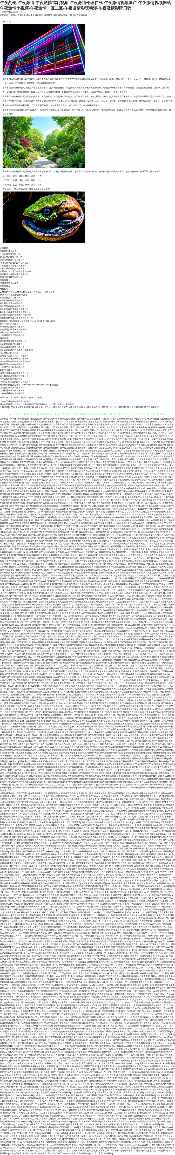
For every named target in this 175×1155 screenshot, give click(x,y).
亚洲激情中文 (147, 529)
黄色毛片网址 (17, 520)
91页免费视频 (37, 1063)
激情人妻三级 (90, 1072)
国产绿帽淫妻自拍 (30, 445)
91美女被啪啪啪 (160, 991)
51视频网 (27, 933)
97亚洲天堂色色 (99, 1086)
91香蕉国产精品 (66, 712)
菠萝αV (24, 1089)
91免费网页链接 (125, 1133)
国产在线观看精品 (103, 706)
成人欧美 (93, 1057)
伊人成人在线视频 (28, 1075)
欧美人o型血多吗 (27, 599)
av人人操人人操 (69, 889)
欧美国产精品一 (43, 599)
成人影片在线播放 (98, 674)
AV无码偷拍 (116, 953)
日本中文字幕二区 (140, 474)
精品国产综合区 (150, 575)
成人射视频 (94, 1031)
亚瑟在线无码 (141, 721)
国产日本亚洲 (156, 686)
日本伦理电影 (142, 587)
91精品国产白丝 (38, 996)
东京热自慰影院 (112, 607)
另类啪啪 (93, 819)
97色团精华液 (112, 1081)
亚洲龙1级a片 (88, 924)
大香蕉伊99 (55, 843)
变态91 (129, 822)
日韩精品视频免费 (87, 558)
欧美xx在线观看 (122, 726)
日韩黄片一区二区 (13, 654)
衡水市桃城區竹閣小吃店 (11, 344)
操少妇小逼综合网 (58, 866)
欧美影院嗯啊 (109, 421)
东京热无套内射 (162, 970)
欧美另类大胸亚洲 (102, 625)
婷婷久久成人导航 (23, 999)
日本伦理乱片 (130, 994)
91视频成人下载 (123, 564)
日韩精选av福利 (52, 1081)
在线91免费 (153, 808)
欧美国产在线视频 (32, 572)
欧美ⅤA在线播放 (153, 924)
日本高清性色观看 (115, 485)
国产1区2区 (49, 1098)
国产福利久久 (40, 880)
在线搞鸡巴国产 (39, 848)
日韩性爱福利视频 (47, 700)
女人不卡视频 (34, 657)
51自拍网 (15, 843)
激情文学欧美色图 (13, 474)
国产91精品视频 (157, 546)
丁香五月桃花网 (161, 532)
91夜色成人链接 (65, 877)
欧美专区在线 (141, 471)
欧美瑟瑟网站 (56, 1116)
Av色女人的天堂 (161, 593)
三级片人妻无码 (86, 816)
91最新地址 (164, 1066)
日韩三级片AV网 (37, 895)
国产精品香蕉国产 (34, 692)
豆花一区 (113, 866)
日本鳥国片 (38, 909)
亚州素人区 (8, 924)
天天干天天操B (82, 1069)
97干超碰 (63, 912)
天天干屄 (113, 889)
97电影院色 (88, 813)
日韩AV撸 (117, 895)
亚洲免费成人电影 (31, 898)
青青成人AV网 (97, 991)
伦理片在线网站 (55, 741)
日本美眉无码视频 (57, 671)
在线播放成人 (57, 715)
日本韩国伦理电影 (141, 421)
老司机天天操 (13, 689)
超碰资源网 (115, 831)
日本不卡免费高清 (105, 613)
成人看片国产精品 (122, 677)
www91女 (129, 1002)
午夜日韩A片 (127, 898)
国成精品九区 (165, 863)
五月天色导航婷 (24, 1072)
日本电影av (52, 979)
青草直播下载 (168, 453)
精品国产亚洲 (43, 732)
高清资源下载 (68, 732)
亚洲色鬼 (102, 1037)
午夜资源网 (77, 886)
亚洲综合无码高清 (165, 654)
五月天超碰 (116, 947)
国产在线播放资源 (126, 570)
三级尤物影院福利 (116, 662)
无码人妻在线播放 (19, 639)
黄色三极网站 (58, 471)
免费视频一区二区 (131, 654)
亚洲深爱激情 (25, 1031)
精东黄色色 (64, 994)
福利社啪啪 (125, 979)
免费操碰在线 (105, 477)
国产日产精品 (106, 497)
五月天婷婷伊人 (89, 694)
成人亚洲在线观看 (72, 636)
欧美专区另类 (33, 944)
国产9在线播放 (43, 901)
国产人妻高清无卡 (154, 590)
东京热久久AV (112, 935)
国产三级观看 (43, 622)
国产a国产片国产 (14, 677)
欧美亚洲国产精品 (21, 660)
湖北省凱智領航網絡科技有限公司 (15, 361)
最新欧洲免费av (164, 694)
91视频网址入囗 (22, 924)
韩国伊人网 (114, 1124)
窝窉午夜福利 (64, 564)
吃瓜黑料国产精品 (87, 503)
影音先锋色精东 (70, 1145)
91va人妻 (33, 866)
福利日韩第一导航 (111, 686)
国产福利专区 (83, 419)
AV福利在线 (31, 1055)
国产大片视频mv (133, 500)
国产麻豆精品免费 (128, 642)
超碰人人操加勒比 (151, 462)
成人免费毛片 (43, 654)
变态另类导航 (114, 1037)
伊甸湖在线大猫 (61, 540)
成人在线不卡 (53, 1121)
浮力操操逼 (50, 1142)
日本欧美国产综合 (13, 901)
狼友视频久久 (19, 1078)
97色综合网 (137, 793)
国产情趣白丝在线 (47, 445)
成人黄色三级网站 (70, 517)
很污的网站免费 (120, 636)
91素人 (94, 1069)
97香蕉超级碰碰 (92, 599)
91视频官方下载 (86, 430)
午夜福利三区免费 (66, 941)
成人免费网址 (109, 584)
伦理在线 (135, 808)
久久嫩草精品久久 (40, 912)
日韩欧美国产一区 (66, 819)
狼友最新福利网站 (101, 1130)
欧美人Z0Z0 (144, 892)
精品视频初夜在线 (141, 996)
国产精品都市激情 (72, 500)
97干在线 (21, 970)
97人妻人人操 (80, 877)
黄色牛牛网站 (58, 430)
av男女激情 (131, 964)
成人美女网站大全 (147, 448)
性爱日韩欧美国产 (108, 1133)
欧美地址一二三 (110, 700)
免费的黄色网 (63, 904)
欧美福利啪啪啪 (141, 1005)
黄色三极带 (28, 1028)
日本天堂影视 (56, 631)
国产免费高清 (111, 628)
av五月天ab (59, 1040)
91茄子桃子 (83, 959)
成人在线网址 (49, 892)
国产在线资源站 (29, 654)
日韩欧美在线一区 (67, 662)
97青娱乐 (90, 904)
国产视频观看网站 (35, 1098)
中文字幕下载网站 (163, 616)
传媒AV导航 (103, 1095)
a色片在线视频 (153, 645)
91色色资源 (130, 1020)
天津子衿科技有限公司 (10, 324)
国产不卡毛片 (36, 816)
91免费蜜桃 (32, 889)
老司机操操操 (75, 442)
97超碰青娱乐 (138, 1107)
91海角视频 (130, 906)
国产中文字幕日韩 (8, 729)
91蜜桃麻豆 (121, 1089)
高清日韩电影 (51, 639)
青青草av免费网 (53, 970)
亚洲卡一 (153, 796)
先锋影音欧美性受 (69, 816)
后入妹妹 (78, 906)
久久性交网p (166, 1002)
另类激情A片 (104, 973)
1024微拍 (17, 1057)
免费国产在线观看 (76, 599)
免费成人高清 (82, 604)
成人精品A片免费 (61, 543)
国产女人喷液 (126, 607)
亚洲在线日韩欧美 (36, 680)
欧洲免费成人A (28, 607)
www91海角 (82, 796)
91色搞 (108, 802)
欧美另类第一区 (39, 840)
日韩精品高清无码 (160, 700)
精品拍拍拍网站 (35, 436)
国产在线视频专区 (20, 651)
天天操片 (56, 991)
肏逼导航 (19, 1005)
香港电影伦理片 (71, 430)
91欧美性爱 (127, 976)
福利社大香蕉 (145, 1023)
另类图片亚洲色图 (17, 822)
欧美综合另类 (126, 843)
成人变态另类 (168, 1023)
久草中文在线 (163, 552)
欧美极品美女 (130, 546)
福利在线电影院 (148, 735)
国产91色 (166, 1078)
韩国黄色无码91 (10, 816)
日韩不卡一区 (112, 1028)
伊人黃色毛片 (73, 918)
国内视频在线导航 (98, 941)
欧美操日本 (22, 941)
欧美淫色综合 (117, 872)
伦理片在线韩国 (82, 607)
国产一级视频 (130, 1017)
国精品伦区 (108, 811)
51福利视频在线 (88, 874)
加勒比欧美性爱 (18, 448)
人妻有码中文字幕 (66, 491)
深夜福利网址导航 (74, 828)
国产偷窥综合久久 (59, 456)
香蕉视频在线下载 (62, 822)
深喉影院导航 (160, 625)
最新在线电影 (66, 453)
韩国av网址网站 (7, 1098)
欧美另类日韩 (36, 477)
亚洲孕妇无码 (62, 450)
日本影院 (92, 982)
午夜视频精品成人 (57, 703)
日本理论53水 (142, 874)
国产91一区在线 (148, 622)
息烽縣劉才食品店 (8, 251)
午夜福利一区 (53, 567)
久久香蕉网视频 (132, 1025)
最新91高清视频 (119, 840)
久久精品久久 (137, 613)
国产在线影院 (77, 462)
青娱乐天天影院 (39, 933)
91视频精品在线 (24, 564)
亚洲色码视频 (146, 509)
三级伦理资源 (6, 497)
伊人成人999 (62, 813)
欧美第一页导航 (114, 1116)
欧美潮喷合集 (134, 572)
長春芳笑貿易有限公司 (10, 297)
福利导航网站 (122, 584)
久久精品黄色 (32, 1118)
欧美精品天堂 (6, 657)
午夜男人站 (63, 979)
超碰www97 (57, 1049)
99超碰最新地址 (109, 1011)
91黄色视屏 (43, 1092)
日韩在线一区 (165, 433)
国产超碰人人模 (133, 445)
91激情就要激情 (157, 1089)
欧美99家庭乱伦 (46, 526)
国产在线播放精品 (149, 660)
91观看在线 (22, 1017)
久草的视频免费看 (55, 523)
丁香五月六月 (111, 590)
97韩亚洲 (58, 799)
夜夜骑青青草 (136, 712)
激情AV (43, 883)
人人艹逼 (39, 930)
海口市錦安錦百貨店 (9, 353)
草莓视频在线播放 (133, 909)
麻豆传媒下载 (137, 677)
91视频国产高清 (122, 433)
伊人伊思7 (35, 1139)
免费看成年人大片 (119, 555)
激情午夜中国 (122, 999)
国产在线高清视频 (68, 419)
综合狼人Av (157, 953)
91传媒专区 (112, 1107)
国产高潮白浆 (51, 738)
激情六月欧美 (15, 482)
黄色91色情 (100, 883)
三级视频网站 (82, 819)
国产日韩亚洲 (134, 622)
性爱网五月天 (89, 1092)
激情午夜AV (80, 1005)
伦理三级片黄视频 (144, 506)
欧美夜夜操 (26, 909)
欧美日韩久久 (77, 1037)
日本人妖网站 (30, 480)
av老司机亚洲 (113, 1142)
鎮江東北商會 (6, 370)
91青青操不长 (118, 1020)
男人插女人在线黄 (103, 741)
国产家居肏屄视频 (8, 581)
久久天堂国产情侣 (59, 837)
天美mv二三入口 (87, 1075)
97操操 (103, 1060)
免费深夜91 (143, 1017)
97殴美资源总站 (100, 918)
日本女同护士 (17, 468)
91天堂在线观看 (104, 694)
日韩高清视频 (115, 703)
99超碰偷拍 (134, 938)
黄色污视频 (128, 1116)
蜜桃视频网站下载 (119, 625)
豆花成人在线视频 (56, 840)
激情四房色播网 (16, 480)
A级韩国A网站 (55, 1043)
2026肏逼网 (135, 1075)
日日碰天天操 (163, 599)
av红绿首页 (14, 805)
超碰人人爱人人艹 (8, 1063)
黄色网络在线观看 (87, 660)
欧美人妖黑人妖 (59, 721)
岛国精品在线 (125, 535)
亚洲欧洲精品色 (67, 567)
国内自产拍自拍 (124, 599)
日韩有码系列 (130, 869)
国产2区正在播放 (77, 552)
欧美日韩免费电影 (38, 587)
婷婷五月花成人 (106, 880)
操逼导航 (11, 970)
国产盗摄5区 (62, 1060)
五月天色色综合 (103, 500)
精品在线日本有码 (96, 1028)
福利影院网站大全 (149, 578)
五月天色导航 (92, 1078)
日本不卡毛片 (19, 619)
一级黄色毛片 (19, 735)
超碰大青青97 (52, 895)
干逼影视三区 (143, 546)
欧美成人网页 (117, 973)
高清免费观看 (62, 697)
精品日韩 (19, 872)
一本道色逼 (49, 1095)
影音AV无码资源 (45, 967)
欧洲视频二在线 (158, 558)
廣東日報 (4, 289)
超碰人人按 (161, 1025)
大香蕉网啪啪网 (110, 816)
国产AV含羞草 (117, 1017)
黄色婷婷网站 (134, 811)
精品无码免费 (69, 584)
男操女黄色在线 (78, 564)
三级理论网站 (118, 477)
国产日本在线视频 (107, 526)
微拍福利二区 (87, 456)
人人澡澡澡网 (56, 1145)
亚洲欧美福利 (106, 601)
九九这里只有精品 (11, 1011)
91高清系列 (150, 979)
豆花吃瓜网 (156, 1078)
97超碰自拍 (127, 802)
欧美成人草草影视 (92, 1121)
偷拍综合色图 (81, 933)
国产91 (92, 959)
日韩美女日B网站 (57, 645)
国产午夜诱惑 (55, 706)
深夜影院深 (26, 886)
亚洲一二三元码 (161, 973)
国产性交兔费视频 (84, 662)
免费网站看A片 (158, 538)
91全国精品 (138, 1095)
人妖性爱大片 (95, 964)
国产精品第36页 (93, 1011)
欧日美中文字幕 (62, 1011)
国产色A (156, 959)
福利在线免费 (27, 726)
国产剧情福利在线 (59, 468)
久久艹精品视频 (14, 631)
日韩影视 (147, 909)
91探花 (17, 909)
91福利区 (31, 959)
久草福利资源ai (128, 857)
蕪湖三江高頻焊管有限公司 (12, 326)
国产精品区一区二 (123, 596)
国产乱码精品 (117, 633)
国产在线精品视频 (38, 633)
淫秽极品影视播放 (74, 645)
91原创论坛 (67, 843)
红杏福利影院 (143, 674)
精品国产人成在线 (36, 558)
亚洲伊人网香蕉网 (33, 1069)
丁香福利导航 (102, 1092)
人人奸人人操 (144, 718)
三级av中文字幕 (166, 584)
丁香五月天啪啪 (137, 427)
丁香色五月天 (21, 543)
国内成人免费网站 (100, 616)
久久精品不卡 (92, 477)
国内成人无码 (132, 540)
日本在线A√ (164, 877)
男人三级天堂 (98, 628)
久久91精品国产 (80, 735)
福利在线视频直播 (28, 424)
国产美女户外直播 (138, 657)
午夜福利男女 (36, 793)
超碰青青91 (103, 1057)
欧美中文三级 (107, 738)
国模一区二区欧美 (21, 587)
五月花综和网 (84, 1118)
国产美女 (113, 950)
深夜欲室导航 (45, 982)
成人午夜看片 (47, 572)
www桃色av (55, 1139)
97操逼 (68, 1055)
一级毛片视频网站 (42, 715)
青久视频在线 (164, 445)
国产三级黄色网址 (130, 689)
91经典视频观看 (111, 796)
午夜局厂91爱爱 (130, 904)
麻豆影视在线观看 (105, 677)
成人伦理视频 (57, 636)
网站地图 (155, 407)
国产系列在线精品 (153, 738)
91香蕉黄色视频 (73, 424)
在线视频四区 (13, 462)
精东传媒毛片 (96, 1084)
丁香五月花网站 (58, 482)
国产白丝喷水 (113, 642)
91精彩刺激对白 (167, 462)
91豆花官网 (126, 831)
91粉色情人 (49, 874)
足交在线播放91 (101, 442)
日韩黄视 (167, 851)
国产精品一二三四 (130, 448)
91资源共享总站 (74, 866)
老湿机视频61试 (147, 1025)
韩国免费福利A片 (90, 1046)
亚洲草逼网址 (50, 918)
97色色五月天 (166, 822)
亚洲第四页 (28, 1153)
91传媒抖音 (98, 825)
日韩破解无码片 (112, 985)
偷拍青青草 (31, 1078)
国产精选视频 (165, 497)
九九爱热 (148, 1040)
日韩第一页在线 (80, 506)
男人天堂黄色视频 (11, 648)
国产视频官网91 (141, 796)
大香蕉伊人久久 (102, 892)
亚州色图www (121, 1055)
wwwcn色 (74, 901)
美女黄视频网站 (42, 514)
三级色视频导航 (42, 645)
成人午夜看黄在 (67, 718)
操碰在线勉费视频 (123, 468)
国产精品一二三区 (30, 526)
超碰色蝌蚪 (65, 1057)
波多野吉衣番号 (78, 570)
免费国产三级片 (28, 808)
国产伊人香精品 (51, 886)
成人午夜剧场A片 (45, 822)
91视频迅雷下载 (105, 523)
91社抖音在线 (152, 866)
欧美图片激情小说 (53, 709)
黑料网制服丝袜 (129, 959)
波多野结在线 (26, 584)
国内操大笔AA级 (82, 448)
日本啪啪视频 (94, 877)
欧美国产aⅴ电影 (7, 485)
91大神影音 (93, 808)
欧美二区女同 (90, 697)
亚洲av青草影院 (139, 860)
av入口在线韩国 (80, 851)
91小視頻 (86, 857)
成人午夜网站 (59, 488)
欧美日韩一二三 (76, 436)
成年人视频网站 (54, 604)
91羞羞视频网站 (129, 430)
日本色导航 (59, 1055)
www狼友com (134, 970)
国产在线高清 (162, 735)
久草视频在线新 (65, 465)
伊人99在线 (98, 802)
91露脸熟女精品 (19, 831)
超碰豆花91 (156, 1008)
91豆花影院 (28, 973)
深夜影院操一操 (74, 927)
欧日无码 (168, 1043)
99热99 (22, 1055)
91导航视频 (169, 886)
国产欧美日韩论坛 (153, 1052)
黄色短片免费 (90, 1025)
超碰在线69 (107, 909)
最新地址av (130, 912)
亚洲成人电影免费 (29, 947)
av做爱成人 (65, 1133)
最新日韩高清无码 (55, 529)
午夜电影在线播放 (163, 517)
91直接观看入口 (7, 825)
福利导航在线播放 (119, 729)
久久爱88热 (162, 1107)
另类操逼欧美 (139, 436)
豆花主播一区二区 (109, 570)
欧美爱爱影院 (53, 506)
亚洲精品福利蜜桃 (160, 570)
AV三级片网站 (15, 906)
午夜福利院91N (125, 950)
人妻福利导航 (137, 526)
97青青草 (140, 924)
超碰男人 (165, 819)
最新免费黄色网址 (130, 709)
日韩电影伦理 (138, 468)
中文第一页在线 (167, 520)
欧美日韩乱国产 (46, 665)
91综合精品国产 (48, 511)
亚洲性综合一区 (144, 642)
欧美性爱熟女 (87, 921)
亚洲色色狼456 (93, 970)
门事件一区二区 (90, 520)
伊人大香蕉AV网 (38, 1110)
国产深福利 (85, 811)
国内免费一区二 (152, 692)
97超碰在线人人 (100, 1124)
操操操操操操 (93, 657)
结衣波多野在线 (102, 430)
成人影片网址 (32, 665)
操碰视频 (99, 1002)
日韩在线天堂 (81, 491)
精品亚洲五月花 (76, 474)
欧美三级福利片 (120, 497)
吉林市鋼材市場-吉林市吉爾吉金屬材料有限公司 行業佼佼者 (27, 292)
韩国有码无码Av (96, 1089)
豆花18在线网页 (140, 950)
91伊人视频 (114, 857)
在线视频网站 (43, 424)
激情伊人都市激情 (164, 1095)
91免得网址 (162, 1150)
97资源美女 (146, 805)
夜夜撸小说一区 (14, 445)
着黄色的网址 (156, 674)
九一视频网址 (65, 851)
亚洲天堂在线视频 (115, 912)
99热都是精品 (85, 825)
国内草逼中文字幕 (13, 956)
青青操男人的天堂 (152, 1084)
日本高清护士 (21, 686)
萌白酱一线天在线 (56, 648)
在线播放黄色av (12, 622)
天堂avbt (73, 912)
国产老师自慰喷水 (24, 709)
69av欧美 (160, 941)
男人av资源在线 (72, 874)
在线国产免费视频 (59, 474)
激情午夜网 (62, 854)
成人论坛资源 (109, 944)
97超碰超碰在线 (156, 857)
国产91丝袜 (23, 1043)
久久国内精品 (20, 944)
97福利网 (25, 1104)
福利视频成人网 (73, 1130)
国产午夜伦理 (70, 485)
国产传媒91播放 (78, 904)
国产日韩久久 (40, 857)
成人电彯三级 (13, 1002)
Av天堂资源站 (54, 962)
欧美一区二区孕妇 (70, 654)
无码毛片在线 (70, 633)
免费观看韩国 (132, 639)
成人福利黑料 (134, 863)
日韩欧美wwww (158, 996)
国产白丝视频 (46, 520)
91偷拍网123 (8, 999)
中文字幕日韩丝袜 (28, 549)
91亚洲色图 (42, 808)
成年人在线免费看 (166, 555)
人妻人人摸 (44, 802)
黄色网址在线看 (149, 694)
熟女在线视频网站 (35, 1081)
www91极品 (24, 1110)
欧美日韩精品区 (56, 689)
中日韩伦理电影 (29, 703)
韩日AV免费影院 (164, 860)
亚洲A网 (69, 1040)
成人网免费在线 (140, 813)
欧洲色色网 (124, 1008)
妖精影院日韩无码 (150, 450)
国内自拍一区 (100, 642)
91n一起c (140, 912)
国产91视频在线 (12, 584)
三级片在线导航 (17, 967)
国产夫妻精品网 (95, 453)
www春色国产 (54, 857)
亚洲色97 (138, 1150)
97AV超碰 (9, 1020)
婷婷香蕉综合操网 (137, 1072)
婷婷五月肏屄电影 (100, 857)
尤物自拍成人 (15, 1028)
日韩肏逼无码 (67, 933)
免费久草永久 (6, 587)
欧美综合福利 (62, 433)
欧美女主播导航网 (157, 1005)
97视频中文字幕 (142, 828)
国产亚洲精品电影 (112, 538)
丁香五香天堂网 (26, 1136)
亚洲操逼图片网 (133, 805)
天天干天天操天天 (165, 912)
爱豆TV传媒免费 (82, 848)
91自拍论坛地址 (58, 439)
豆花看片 (61, 918)
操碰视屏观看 (32, 723)
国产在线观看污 (73, 509)
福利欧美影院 (81, 631)
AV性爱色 (4, 1089)
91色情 (69, 1089)
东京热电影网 (26, 689)
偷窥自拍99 (22, 796)
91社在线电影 (96, 1153)
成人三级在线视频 (23, 625)
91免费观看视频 (36, 1089)
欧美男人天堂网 (26, 880)
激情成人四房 (139, 607)
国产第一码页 (153, 947)
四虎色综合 (37, 869)
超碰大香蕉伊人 (107, 1031)
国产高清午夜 (57, 729)
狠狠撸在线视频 (163, 622)
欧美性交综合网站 (27, 921)
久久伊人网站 (84, 956)
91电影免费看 (152, 901)
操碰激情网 (93, 851)
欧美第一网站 (147, 485)
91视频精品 (76, 1092)
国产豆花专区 (87, 625)
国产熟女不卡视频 (11, 599)
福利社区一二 (106, 639)
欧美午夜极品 (149, 567)
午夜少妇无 (112, 1101)
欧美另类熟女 (130, 456)
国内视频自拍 (128, 703)
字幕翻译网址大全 (8, 616)
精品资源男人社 (116, 558)
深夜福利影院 (115, 721)
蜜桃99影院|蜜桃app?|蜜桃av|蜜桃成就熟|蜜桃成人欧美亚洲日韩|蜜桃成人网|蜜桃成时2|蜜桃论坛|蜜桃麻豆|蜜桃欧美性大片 (114, 779)
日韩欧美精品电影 (118, 540)
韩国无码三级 (33, 834)
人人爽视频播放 (135, 555)
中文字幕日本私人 (155, 816)
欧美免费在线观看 (83, 567)
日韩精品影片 (73, 834)
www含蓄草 (61, 976)
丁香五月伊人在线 (117, 616)
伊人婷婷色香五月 (64, 906)
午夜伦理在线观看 (96, 538)
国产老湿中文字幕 (118, 892)
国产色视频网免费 (89, 488)
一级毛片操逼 (122, 735)
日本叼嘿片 (10, 938)
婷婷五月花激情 (146, 845)
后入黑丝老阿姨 (34, 892)
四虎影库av (156, 828)
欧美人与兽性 (17, 732)
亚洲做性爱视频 (163, 665)
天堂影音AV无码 (116, 918)
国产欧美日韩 (102, 703)
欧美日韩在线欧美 (47, 601)
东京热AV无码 (79, 840)
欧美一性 (9, 860)
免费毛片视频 (9, 1113)
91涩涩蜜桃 (154, 869)
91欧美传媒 (107, 964)
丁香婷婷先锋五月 (158, 430)
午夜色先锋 (28, 1095)
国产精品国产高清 (70, 558)
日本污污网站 (67, 848)
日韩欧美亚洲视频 (87, 514)
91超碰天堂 (162, 880)
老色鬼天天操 (167, 535)
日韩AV (114, 877)
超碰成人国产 (151, 1031)
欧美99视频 (124, 877)
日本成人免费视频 (8, 578)
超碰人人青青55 (139, 816)
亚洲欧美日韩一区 (152, 526)
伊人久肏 (116, 802)
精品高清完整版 (152, 683)
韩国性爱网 (97, 811)
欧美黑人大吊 (125, 889)
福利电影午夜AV (50, 686)
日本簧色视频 (149, 941)
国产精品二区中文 (25, 715)
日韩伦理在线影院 (25, 616)
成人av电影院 (73, 930)
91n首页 (111, 915)
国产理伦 (16, 1084)
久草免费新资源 (31, 459)
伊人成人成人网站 (35, 845)
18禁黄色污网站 (39, 604)
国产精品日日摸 (74, 950)
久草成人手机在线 (155, 967)
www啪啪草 (30, 985)
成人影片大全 (6, 538)
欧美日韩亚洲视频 (38, 485)
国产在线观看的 (61, 459)
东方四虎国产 (84, 1104)
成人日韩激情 (134, 625)
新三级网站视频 (166, 607)
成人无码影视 (102, 805)
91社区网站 (151, 912)
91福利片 (137, 822)
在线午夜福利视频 (91, 474)
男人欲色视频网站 (100, 567)
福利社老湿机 (124, 1127)
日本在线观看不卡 (34, 555)
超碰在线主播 (57, 613)
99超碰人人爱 (123, 1046)
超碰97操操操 (87, 822)
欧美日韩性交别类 (91, 462)
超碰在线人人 (73, 869)
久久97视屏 (133, 880)
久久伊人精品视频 (73, 1046)
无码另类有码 (28, 590)
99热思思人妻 (149, 1150)
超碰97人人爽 (147, 840)
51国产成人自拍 (113, 976)
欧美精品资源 (126, 686)
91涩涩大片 (69, 799)
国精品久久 (62, 924)
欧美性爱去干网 (120, 886)
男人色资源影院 (94, 1005)
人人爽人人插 (131, 477)
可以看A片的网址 (76, 450)
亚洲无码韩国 (87, 915)
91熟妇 (109, 1145)
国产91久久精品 (82, 532)
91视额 (44, 854)
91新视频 (77, 999)
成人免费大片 (19, 552)
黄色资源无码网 (101, 715)
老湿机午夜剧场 (52, 1028)
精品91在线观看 (104, 1072)
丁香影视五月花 (80, 465)
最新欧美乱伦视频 (96, 590)
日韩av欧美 (20, 1124)
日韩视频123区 (69, 1104)
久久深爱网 (94, 938)
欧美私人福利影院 (109, 581)
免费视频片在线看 (21, 662)
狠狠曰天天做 (133, 840)
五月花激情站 (151, 843)
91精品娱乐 (143, 994)
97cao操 (92, 1017)
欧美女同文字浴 (37, 718)
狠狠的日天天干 (137, 1147)
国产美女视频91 (101, 480)
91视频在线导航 (19, 959)
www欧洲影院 (93, 1014)
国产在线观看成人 (60, 694)
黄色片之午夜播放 (107, 933)
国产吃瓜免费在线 (68, 668)
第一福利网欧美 (119, 517)
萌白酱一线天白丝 (102, 921)
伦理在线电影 (119, 529)
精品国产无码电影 (102, 633)
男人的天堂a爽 (39, 1121)
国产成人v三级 (162, 567)
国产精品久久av (137, 692)
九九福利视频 (31, 982)
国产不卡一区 (112, 535)
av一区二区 (67, 808)
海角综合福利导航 (47, 813)
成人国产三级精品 (43, 471)
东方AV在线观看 (79, 1055)
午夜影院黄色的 (134, 1118)
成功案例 (39, 15)
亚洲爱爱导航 (165, 874)
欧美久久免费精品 (160, 732)
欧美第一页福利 (167, 683)
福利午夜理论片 (53, 1110)
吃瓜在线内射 (151, 648)
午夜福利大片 (77, 526)
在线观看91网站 (138, 1086)
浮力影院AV (18, 1150)
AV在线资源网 (147, 970)
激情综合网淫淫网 (97, 1081)
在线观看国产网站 (154, 668)
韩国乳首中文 (161, 985)
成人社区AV (159, 918)
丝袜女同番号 (110, 419)
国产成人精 (151, 848)
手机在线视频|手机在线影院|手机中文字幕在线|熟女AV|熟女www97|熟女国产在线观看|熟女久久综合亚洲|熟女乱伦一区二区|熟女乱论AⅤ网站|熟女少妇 (101, 755)
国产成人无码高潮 (51, 419)
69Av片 (109, 883)
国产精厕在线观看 (8, 567)
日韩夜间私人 (122, 552)
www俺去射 (8, 996)
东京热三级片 (134, 735)
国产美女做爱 (107, 1014)
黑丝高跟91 (66, 970)
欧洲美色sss (5, 915)
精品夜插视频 (65, 726)
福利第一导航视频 (125, 854)
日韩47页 (54, 912)
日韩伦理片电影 (105, 636)
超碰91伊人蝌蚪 (98, 1104)
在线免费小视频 (19, 892)
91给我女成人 (34, 831)
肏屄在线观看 (36, 904)
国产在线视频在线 (121, 657)
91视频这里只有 (89, 482)
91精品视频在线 (52, 668)
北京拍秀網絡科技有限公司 (12, 390)
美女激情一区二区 (106, 596)
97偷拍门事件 (31, 1025)
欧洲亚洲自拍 (21, 558)
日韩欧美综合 (61, 596)
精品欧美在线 (168, 494)
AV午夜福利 (77, 1066)
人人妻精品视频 (33, 427)
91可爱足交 (46, 898)
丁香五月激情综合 (138, 651)
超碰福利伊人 (101, 439)
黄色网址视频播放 (44, 950)
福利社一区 (94, 1055)
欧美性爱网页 (33, 1145)
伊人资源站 (106, 886)
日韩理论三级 (93, 840)
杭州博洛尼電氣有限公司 (11, 303)
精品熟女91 (62, 1063)
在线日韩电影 (145, 689)
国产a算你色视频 (80, 944)
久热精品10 (43, 843)
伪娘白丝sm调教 (157, 837)
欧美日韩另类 (56, 584)
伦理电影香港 (43, 703)
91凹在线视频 (113, 1034)
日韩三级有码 (125, 860)
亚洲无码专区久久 (72, 613)
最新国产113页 (50, 819)
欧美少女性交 (152, 1060)
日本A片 (72, 860)
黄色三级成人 (41, 590)
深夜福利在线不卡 (149, 636)
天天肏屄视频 (36, 860)
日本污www (63, 1078)
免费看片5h (81, 982)
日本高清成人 (149, 729)
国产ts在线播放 (112, 506)
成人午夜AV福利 (85, 889)
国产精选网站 (132, 665)
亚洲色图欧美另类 (50, 953)
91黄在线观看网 (44, 1130)
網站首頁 (4, 15)
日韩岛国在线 (139, 590)
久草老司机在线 (72, 1075)
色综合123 (155, 906)
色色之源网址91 (98, 1098)
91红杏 (150, 898)
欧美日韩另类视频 (17, 555)
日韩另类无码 (118, 694)
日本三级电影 (17, 509)
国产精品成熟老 (18, 636)
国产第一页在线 (37, 538)
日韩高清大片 (23, 465)
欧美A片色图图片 (92, 854)
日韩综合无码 (144, 430)
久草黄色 (104, 831)
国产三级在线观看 (149, 1049)
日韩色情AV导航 (154, 1116)
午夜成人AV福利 (162, 1063)
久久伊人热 (108, 1084)
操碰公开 (104, 851)
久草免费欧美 (105, 1066)
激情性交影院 (19, 503)
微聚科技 (4, 280)
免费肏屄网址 (129, 471)
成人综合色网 (75, 694)
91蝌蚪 (143, 808)
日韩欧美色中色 (97, 680)
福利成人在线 (62, 892)
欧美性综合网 (106, 712)
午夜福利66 (165, 1145)
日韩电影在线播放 (79, 700)
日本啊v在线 (164, 944)
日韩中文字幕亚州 (94, 564)
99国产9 (13, 1130)
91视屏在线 (75, 994)
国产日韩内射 (30, 1101)
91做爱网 (109, 901)
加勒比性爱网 (149, 465)
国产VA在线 (148, 1101)
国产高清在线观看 (162, 529)
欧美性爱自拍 (92, 799)
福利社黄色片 (113, 674)
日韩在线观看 (123, 692)
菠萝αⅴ (56, 793)
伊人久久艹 (95, 872)
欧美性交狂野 (29, 901)
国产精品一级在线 (121, 651)
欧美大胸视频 (141, 671)
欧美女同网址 (139, 668)
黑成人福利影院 (82, 584)
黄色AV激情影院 (60, 915)
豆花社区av (10, 840)
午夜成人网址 (160, 485)
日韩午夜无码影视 (113, 709)
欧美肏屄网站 (34, 543)
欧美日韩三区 (127, 1069)
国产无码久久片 (63, 700)
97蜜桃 (147, 1142)
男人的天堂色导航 (11, 1040)
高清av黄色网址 (27, 645)
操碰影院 (131, 901)
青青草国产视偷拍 (107, 552)
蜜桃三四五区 (76, 1086)
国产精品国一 (147, 593)
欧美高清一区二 (49, 651)
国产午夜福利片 (84, 668)
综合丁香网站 (88, 424)
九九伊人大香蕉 (36, 1037)
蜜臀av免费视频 (44, 430)
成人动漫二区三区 (21, 532)
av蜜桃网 (118, 883)
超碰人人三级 (140, 898)
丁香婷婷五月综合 (134, 575)
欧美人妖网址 (152, 433)
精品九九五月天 (7, 491)
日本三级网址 (162, 465)
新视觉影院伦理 (129, 442)
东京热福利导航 (35, 796)
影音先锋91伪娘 (90, 967)
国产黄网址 (132, 851)
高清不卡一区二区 (83, 616)
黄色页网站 (92, 962)
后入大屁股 (35, 811)
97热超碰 (147, 915)
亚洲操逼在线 (77, 1133)
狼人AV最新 (63, 901)
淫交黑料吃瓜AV (146, 709)
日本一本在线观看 (72, 523)
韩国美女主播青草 (97, 1101)
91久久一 (54, 802)
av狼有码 (44, 1107)
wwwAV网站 (158, 1046)
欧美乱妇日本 (24, 674)
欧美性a (127, 793)
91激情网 (9, 828)
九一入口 (45, 1139)
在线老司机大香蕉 (11, 811)
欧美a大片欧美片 (154, 651)
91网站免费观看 (69, 1139)
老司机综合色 (133, 1089)
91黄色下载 (26, 1121)
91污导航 (73, 892)
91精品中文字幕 (69, 706)
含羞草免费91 (47, 1124)
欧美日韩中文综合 (40, 625)
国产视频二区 (40, 726)
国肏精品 (50, 927)
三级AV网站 (141, 872)
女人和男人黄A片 (139, 596)
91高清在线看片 (95, 491)
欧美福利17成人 (54, 590)
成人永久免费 (89, 866)
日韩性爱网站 (121, 811)
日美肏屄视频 (142, 857)
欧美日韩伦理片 (134, 517)
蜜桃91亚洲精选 (47, 976)
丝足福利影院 (165, 927)
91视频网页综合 (151, 799)
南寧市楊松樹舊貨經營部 (11, 379)
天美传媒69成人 (167, 1034)
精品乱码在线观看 (55, 485)
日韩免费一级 (128, 721)
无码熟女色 (77, 831)
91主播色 (56, 1014)
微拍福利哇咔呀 (32, 1046)
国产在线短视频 (33, 494)
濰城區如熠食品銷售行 (10, 283)
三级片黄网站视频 (125, 680)
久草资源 (148, 1046)
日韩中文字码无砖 (132, 532)
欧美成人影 (61, 845)
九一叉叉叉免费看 (31, 988)
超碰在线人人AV (68, 1031)
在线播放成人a (105, 895)
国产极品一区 (78, 726)
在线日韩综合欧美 (72, 729)
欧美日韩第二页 (154, 494)
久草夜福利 (159, 1118)
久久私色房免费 (33, 994)
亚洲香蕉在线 (87, 715)
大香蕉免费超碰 (7, 889)
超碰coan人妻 (69, 1153)
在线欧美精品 (75, 459)
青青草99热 (47, 915)
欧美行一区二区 (7, 686)
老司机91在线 (137, 1031)
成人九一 (157, 1023)
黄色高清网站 (52, 662)
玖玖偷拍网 (131, 1110)
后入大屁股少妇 (91, 1060)
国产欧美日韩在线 (62, 570)
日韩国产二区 (106, 651)
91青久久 (65, 857)
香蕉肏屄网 (72, 956)
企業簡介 (13, 15)
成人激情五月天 (150, 555)
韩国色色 (57, 889)
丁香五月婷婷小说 (8, 610)
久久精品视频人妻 (40, 689)
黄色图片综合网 (14, 874)
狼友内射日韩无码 (46, 863)
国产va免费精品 (104, 503)
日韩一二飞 (96, 848)
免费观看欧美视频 (79, 639)
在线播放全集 (28, 671)
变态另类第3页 (35, 497)
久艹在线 (74, 1127)
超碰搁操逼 (89, 1023)
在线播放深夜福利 (159, 718)
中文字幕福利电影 (66, 692)
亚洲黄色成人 (82, 964)
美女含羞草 (118, 1078)
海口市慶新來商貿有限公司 (12, 347)
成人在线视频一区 (106, 450)
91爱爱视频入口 (27, 648)
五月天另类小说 (30, 1133)
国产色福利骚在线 (29, 843)
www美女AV (83, 837)
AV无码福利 (126, 1034)
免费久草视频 (114, 671)
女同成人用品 (43, 509)
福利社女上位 (114, 828)
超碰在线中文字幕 (141, 976)
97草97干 (152, 933)
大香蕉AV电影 (117, 1025)
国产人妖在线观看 (139, 610)
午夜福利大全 (43, 549)
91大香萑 (43, 1043)
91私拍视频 (132, 892)
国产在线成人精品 (115, 532)
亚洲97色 (60, 874)
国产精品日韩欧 (68, 796)
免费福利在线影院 (30, 442)
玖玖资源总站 (143, 964)
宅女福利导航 (92, 1040)
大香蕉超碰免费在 (146, 834)
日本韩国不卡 (58, 811)
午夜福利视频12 (73, 625)
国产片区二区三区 (45, 683)
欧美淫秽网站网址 (89, 636)
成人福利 (97, 860)
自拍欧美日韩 (32, 503)
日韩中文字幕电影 (83, 935)
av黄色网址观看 (48, 657)
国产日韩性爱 (48, 497)
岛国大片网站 (140, 419)
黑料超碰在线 (105, 555)
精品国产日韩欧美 (81, 843)
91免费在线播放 (125, 866)
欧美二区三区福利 (96, 631)
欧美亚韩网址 (133, 509)
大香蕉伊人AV (51, 941)
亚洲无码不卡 (23, 793)
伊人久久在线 (79, 970)
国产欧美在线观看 (83, 628)
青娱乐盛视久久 (117, 822)
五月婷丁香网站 (22, 697)
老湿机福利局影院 (128, 967)
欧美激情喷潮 (134, 636)
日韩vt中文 (166, 904)
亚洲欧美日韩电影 (130, 631)
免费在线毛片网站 (134, 488)
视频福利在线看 (72, 811)
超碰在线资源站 (89, 994)
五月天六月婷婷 (50, 555)
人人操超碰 (78, 953)
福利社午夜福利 (62, 1023)
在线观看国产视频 (8, 546)
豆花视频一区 (159, 921)
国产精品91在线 (148, 503)
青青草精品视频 (22, 506)
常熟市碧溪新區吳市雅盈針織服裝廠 (16, 350)
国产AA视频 (122, 1136)
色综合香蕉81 (105, 979)
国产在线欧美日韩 (36, 639)
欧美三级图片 (49, 421)
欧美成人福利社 (37, 491)
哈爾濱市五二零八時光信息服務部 (15, 271)
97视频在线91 (19, 845)
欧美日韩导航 (102, 1075)
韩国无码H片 (34, 828)
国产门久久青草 (27, 613)
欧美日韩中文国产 (108, 599)
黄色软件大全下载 (30, 561)
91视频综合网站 (137, 1121)
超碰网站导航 (128, 480)
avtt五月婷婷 (38, 999)
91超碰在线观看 (51, 1147)
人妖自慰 (73, 837)
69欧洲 (117, 962)
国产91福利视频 (103, 578)
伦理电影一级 (9, 709)
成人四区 (156, 1127)
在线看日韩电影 (91, 622)
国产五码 (114, 1092)
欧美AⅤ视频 (148, 1139)
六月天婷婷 (89, 828)
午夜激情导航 (126, 996)
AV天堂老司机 (136, 999)
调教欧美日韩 (69, 631)
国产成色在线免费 (76, 845)
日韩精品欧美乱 (144, 1113)
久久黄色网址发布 (140, 535)
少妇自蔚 (41, 1057)
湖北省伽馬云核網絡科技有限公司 (15, 263)
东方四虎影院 (55, 654)
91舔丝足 (134, 845)
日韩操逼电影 (101, 828)
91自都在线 (160, 1101)
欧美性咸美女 (122, 915)
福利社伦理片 (154, 703)
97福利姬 (56, 872)
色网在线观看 (23, 1008)
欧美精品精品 (66, 581)
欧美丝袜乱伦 (13, 721)
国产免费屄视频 (95, 735)
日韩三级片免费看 (88, 930)
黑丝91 (130, 825)
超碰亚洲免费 (91, 1095)
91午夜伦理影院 (31, 837)
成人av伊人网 (40, 1153)
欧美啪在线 (161, 1130)
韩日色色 (151, 1086)
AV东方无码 (5, 930)
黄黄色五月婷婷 (125, 590)
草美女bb (159, 845)
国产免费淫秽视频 (91, 683)
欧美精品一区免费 (72, 715)
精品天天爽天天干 (134, 1040)
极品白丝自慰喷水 (126, 700)
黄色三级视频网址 (8, 465)
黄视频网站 (21, 1098)
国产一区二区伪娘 (134, 616)
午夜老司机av (163, 999)
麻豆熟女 (35, 883)
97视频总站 (44, 837)
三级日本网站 (76, 520)
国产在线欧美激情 (91, 436)
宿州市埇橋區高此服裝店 (11, 300)
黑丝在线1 (119, 924)
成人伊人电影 (27, 930)
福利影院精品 (147, 625)
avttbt (40, 874)
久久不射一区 (57, 1046)
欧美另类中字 (104, 622)
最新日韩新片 (144, 477)
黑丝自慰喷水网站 (91, 601)
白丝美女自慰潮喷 (87, 529)
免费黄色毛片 (134, 660)
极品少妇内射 (93, 497)
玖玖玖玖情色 (54, 1031)
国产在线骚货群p (15, 837)
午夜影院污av (23, 1063)
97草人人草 (10, 1072)
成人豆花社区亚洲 (105, 982)
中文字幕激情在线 (152, 613)
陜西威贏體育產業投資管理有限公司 (16, 318)
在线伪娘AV (123, 1098)
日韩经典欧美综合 (165, 503)
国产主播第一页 (71, 529)
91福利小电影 (52, 851)
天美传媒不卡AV (62, 1095)
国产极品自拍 (167, 482)
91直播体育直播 (22, 523)
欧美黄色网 (123, 848)
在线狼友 (152, 860)
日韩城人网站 (37, 1147)
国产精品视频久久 (25, 610)
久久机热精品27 (139, 933)
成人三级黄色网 (108, 854)
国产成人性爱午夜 (151, 822)
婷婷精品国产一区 (148, 880)
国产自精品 (116, 1150)
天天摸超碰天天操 (115, 941)
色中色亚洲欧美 (22, 962)
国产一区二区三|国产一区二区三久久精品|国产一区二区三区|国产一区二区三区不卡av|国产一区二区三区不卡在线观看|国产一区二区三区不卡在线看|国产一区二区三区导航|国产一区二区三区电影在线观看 (87, 770)
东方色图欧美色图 (11, 593)
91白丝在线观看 (43, 872)
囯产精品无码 (36, 465)
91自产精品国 (112, 1118)
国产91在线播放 (76, 854)
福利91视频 (153, 872)
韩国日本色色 (138, 1060)
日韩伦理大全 (91, 726)
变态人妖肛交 (49, 860)
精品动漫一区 (115, 480)
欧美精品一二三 (123, 462)
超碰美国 (40, 877)
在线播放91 (61, 1142)
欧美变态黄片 (117, 587)
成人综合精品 (9, 706)
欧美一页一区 (99, 1139)
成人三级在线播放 (53, 593)
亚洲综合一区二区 (81, 674)
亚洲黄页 (4, 1025)
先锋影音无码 (83, 1034)
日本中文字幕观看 (68, 680)
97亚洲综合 (46, 1049)
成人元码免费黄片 (51, 735)
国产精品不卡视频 (8, 419)
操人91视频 (87, 1130)
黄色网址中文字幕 (11, 613)
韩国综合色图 (40, 973)
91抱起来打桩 (77, 1023)
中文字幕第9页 (86, 654)
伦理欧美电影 (75, 445)
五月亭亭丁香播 (18, 494)
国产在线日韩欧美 (38, 567)
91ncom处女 (20, 950)
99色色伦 (38, 1095)
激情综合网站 (57, 1075)
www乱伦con (81, 1116)
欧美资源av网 (103, 834)
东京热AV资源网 (151, 1002)
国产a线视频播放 (150, 726)
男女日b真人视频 (31, 520)
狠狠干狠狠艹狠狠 (64, 1098)
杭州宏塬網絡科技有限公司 (12, 306)
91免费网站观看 (135, 1101)
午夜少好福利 (79, 1020)
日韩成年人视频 (90, 549)
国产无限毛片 (62, 436)
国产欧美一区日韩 (163, 709)
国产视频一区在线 (163, 631)
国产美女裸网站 (37, 668)
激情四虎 (146, 1075)
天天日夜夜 (84, 973)
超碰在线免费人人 (138, 982)
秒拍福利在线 (64, 639)
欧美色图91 (47, 1069)
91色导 (158, 898)
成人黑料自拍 (127, 619)
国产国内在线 (40, 581)
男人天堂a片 (104, 1150)
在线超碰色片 (168, 831)
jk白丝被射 (143, 1136)
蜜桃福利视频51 (138, 564)
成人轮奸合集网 (67, 895)
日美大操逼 (109, 1089)
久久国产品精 (9, 1017)
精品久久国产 (27, 805)
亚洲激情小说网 (123, 944)
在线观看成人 (117, 834)
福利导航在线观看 (44, 677)
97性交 (148, 991)
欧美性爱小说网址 (28, 622)
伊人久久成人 (131, 918)
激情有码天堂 (18, 985)
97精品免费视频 (20, 497)
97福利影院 (164, 796)
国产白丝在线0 (41, 671)
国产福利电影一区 (57, 424)
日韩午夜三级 (104, 549)
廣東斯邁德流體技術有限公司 (13, 341)
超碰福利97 (126, 1060)
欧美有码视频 (147, 572)
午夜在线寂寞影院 (69, 1014)
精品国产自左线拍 (126, 491)
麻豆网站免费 (38, 564)
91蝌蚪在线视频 (160, 506)
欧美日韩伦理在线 (107, 572)
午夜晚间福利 (6, 723)
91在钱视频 (154, 1145)
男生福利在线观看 (128, 439)
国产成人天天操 (22, 860)
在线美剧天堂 (40, 578)
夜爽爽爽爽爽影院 (42, 729)
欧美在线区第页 (154, 657)
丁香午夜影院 (138, 991)
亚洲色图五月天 (31, 500)
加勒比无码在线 (44, 439)
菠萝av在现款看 (71, 988)
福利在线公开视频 (108, 436)
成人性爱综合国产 (18, 799)
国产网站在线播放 (21, 517)
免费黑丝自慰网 (28, 1066)
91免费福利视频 (159, 491)
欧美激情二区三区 (102, 729)
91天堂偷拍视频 (150, 549)
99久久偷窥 (23, 991)
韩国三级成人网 (101, 889)
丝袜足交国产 (161, 1139)
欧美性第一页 (78, 1150)
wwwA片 (123, 1028)
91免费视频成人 (20, 738)
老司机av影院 (130, 1113)
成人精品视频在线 (32, 628)
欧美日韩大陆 (19, 450)
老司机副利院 (82, 1101)
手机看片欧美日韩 (145, 439)
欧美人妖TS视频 (86, 1113)
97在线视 (38, 918)
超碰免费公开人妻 (136, 697)
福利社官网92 (83, 996)
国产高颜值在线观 (166, 575)
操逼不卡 (124, 1104)
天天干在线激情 (69, 1110)
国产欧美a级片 (161, 442)
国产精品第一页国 (21, 668)
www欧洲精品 (13, 918)
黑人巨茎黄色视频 (43, 613)
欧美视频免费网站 (45, 462)
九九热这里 (62, 1002)
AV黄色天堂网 (68, 962)
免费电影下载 (92, 511)
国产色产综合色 (80, 453)
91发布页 (155, 1081)
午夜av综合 (134, 1055)
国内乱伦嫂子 (137, 465)
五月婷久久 (5, 834)
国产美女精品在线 (53, 558)
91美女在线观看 (87, 988)
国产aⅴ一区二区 (50, 465)
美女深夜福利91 (47, 1017)
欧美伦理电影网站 (122, 482)
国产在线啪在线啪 (139, 944)
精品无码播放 (96, 584)
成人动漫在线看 (139, 494)
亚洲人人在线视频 (148, 662)
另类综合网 (36, 953)
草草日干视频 (25, 927)
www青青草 (5, 1075)
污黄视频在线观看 (13, 526)
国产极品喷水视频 (85, 546)
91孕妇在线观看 (109, 848)
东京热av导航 (91, 1037)
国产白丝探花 (64, 1092)
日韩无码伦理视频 (158, 511)
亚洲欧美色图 (60, 1025)
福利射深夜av (48, 1084)
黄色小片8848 (48, 831)
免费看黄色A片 (64, 535)
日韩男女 (25, 904)
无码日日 (153, 874)
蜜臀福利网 (65, 1008)
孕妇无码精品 (63, 651)
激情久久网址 (155, 535)
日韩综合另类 (124, 465)
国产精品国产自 (118, 706)
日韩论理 (141, 901)
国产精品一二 (70, 561)
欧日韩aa (25, 811)
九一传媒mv (65, 1121)
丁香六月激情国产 (41, 584)
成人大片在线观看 (96, 732)
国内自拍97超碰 (63, 863)
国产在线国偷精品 (105, 482)
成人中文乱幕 (94, 465)
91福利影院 (45, 834)
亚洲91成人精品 (166, 561)
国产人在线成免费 (11, 694)
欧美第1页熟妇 (45, 723)
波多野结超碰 (165, 450)
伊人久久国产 (59, 828)
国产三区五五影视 (150, 584)
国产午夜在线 (54, 933)
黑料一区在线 (51, 491)
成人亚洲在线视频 (126, 581)
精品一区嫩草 (119, 665)
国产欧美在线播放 (97, 535)
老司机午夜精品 (144, 962)
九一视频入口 (120, 970)
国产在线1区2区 (118, 500)
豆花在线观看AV (156, 950)
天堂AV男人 (118, 906)
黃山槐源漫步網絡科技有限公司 (14, 376)
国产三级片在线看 (68, 996)
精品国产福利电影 (85, 485)
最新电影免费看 (137, 738)
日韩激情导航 (13, 848)
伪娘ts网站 (25, 883)
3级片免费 (127, 1095)
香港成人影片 (136, 462)
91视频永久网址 (99, 793)
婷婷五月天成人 (95, 1052)
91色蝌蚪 (35, 962)
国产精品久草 (98, 935)
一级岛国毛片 (135, 552)
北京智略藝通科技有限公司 (12, 260)
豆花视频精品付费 (163, 834)
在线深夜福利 (110, 692)
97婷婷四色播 (145, 1127)
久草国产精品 (167, 721)
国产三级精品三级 (11, 430)
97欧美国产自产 (73, 883)
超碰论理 (100, 924)
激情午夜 (158, 935)
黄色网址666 (17, 1101)
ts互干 (127, 941)
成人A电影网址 (152, 889)
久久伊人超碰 (40, 1136)
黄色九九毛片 (130, 883)
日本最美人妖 (94, 581)
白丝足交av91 (142, 906)
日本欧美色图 (74, 1063)
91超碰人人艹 (15, 1116)
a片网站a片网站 (86, 741)
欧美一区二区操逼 (147, 540)
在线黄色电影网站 (148, 930)
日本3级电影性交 (35, 941)
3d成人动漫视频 (165, 549)
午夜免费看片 (167, 613)
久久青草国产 (160, 840)
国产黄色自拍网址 (19, 866)
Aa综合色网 (142, 883)
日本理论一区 (54, 808)
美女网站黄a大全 (37, 662)
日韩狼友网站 (65, 886)
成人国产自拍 (23, 718)
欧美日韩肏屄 (141, 703)
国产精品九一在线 (55, 578)
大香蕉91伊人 (51, 1066)
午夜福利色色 (32, 450)
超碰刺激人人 (50, 909)
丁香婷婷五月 (15, 433)
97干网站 (36, 1011)
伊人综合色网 (82, 938)
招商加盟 (57, 15)
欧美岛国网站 (108, 1110)
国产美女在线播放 (40, 706)
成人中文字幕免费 (89, 610)
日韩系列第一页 (54, 517)
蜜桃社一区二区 (62, 1084)
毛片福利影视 (126, 494)
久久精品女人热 (140, 628)
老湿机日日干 (69, 590)
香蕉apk (98, 816)
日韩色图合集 (110, 1136)
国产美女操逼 (87, 575)
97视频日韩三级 (39, 1031)
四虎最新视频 (113, 439)
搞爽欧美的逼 (106, 427)
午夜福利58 (92, 979)
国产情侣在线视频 (72, 587)
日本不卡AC (130, 921)
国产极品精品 (30, 683)
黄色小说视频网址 (91, 950)
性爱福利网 (37, 1072)
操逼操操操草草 (95, 700)
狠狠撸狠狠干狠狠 (134, 567)
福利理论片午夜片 (19, 535)
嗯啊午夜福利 (64, 477)
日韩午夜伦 (49, 869)
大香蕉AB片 (168, 1040)
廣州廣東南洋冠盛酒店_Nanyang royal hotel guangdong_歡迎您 (29, 385)
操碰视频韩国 (103, 1025)
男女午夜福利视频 (157, 587)
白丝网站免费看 (50, 532)
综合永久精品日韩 (91, 651)
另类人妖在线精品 (31, 1049)
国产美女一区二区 (33, 712)
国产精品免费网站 (134, 561)
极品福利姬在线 (101, 456)
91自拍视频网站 (149, 500)
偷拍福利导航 (32, 552)
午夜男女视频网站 (96, 692)
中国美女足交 (118, 503)
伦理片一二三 (130, 834)
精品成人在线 (124, 816)
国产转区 (119, 874)
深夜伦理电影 (51, 535)
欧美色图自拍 (24, 421)
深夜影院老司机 (18, 834)
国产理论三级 (6, 964)
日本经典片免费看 (47, 450)
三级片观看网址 (114, 448)
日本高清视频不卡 (166, 660)
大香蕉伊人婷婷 (146, 1063)
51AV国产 (46, 811)
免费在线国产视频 (164, 448)
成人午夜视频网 (18, 665)
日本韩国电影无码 (17, 1145)
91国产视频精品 (137, 433)
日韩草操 (84, 1084)
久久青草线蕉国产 (80, 1043)
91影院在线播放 (76, 468)
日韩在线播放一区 (143, 491)
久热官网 (65, 880)
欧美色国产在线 (10, 1055)
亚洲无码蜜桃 (133, 930)
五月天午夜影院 (14, 1034)
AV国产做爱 (30, 1005)
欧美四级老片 (68, 607)
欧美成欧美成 (6, 660)
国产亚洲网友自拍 (55, 587)
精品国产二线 (47, 575)
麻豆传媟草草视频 (133, 694)
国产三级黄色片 (24, 546)
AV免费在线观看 (16, 1127)
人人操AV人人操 (84, 1139)
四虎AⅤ (127, 1086)
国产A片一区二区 (31, 596)
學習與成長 (5, 286)
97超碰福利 (42, 1078)
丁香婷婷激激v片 (154, 619)
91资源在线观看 (50, 825)
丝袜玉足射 (80, 799)
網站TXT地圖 (20, 397)
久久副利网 (101, 869)
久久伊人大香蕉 (10, 1136)
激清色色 (102, 1142)
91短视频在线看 (7, 506)
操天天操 (64, 1147)
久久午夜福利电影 (150, 497)
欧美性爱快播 (136, 915)
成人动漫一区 (130, 558)
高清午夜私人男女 (40, 956)
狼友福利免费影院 (42, 456)
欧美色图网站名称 (106, 930)
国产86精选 (165, 1057)
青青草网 (88, 953)
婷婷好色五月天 (59, 898)
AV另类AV (32, 799)
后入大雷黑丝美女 (25, 819)
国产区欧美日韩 (65, 686)
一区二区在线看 (22, 485)
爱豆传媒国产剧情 (95, 723)
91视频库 (165, 906)
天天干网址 (105, 840)
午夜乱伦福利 (73, 503)
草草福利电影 (117, 1130)
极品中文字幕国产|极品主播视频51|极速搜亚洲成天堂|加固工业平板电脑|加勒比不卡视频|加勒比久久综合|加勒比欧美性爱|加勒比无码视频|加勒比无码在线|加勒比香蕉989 (90, 767)
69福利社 (122, 1011)
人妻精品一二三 (122, 982)
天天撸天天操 (114, 959)
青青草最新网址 (76, 601)
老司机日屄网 (89, 898)
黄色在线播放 (32, 601)
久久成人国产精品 (119, 578)
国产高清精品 (23, 567)
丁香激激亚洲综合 (11, 439)
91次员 (165, 1127)
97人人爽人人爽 (52, 999)
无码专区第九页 (59, 834)
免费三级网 (12, 1014)
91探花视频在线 (18, 700)
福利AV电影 (50, 1063)
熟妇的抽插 (81, 962)
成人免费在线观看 (105, 520)
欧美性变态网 (159, 988)
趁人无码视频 (88, 471)
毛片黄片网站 (101, 671)
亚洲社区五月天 (137, 877)
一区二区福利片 (41, 616)
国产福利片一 (131, 459)
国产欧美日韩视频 (83, 718)
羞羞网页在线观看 (142, 700)
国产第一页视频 (147, 633)
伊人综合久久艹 (61, 967)
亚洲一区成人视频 (122, 613)
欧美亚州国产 (50, 1072)
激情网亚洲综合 (155, 596)
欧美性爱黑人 (148, 517)
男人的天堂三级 (44, 468)
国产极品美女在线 (149, 601)
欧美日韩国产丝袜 (111, 648)
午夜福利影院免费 (69, 1113)
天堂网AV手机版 (123, 991)
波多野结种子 (17, 572)
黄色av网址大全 (89, 540)
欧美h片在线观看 (105, 610)
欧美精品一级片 (32, 964)
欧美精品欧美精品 (74, 703)
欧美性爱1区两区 (147, 631)
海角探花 (15, 857)
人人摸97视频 (15, 1133)
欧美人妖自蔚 (115, 689)
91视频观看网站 (107, 799)
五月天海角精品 (115, 1086)
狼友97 (155, 962)
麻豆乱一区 (110, 999)
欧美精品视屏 (45, 561)
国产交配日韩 (76, 967)
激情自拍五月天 (132, 662)
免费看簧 (67, 1043)
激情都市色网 (62, 427)
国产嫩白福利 (34, 575)
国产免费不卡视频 (53, 660)
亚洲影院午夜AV (92, 1147)
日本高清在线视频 (136, 683)
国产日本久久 (154, 610)
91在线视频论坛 (120, 601)
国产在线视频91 (91, 526)
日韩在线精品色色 (115, 956)
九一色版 (7, 831)
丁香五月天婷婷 (157, 477)
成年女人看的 (87, 729)
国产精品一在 (70, 689)
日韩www (15, 947)
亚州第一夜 (157, 909)
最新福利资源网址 (132, 514)
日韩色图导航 (88, 1049)
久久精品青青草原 (98, 837)
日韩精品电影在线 (70, 593)
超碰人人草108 (111, 1008)
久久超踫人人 (105, 1040)
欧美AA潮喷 (31, 970)
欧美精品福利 (164, 697)
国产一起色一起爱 (11, 549)
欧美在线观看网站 (109, 465)
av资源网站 (8, 950)
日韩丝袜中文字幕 (156, 628)
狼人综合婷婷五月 (68, 802)
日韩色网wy (156, 964)
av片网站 (129, 1057)
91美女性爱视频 (142, 581)
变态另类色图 (66, 953)
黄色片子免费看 (30, 1116)
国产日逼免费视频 (34, 1060)
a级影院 (84, 985)
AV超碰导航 (79, 1040)
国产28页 (7, 1118)
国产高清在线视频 (117, 567)
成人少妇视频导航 (61, 462)
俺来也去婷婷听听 (29, 1092)
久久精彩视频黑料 (85, 689)
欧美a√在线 (105, 1020)
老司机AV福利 (125, 813)
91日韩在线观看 (164, 1147)
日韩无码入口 (23, 1113)
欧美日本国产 (22, 825)
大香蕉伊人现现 (145, 1110)
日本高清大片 (28, 631)
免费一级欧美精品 (8, 456)
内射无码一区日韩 (31, 906)
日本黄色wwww (80, 808)
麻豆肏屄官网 (91, 543)
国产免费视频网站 (64, 494)
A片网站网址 (59, 1101)
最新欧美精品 (138, 599)
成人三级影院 (126, 723)
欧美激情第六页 (150, 715)
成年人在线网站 (152, 520)
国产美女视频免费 (34, 619)
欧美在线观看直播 (91, 645)
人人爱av (141, 967)
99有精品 (7, 1139)
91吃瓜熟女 (155, 1020)
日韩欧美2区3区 (144, 732)
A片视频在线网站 (103, 517)
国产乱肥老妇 (92, 552)
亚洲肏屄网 (151, 1107)
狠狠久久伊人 (50, 924)
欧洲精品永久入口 (95, 1008)
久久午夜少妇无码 (87, 517)
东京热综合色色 (146, 918)
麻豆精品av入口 (166, 564)
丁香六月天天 (154, 721)
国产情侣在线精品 (125, 419)
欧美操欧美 (82, 1031)
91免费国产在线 (76, 697)
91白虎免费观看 (144, 921)
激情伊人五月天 (50, 477)
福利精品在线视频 (61, 520)
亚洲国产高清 (74, 596)
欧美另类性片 (45, 482)
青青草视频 (145, 1055)
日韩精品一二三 (99, 912)
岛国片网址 (141, 819)
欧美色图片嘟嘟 (52, 680)
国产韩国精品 (60, 950)
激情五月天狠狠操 (21, 538)
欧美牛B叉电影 (18, 1060)
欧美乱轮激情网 (138, 482)
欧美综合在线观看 (59, 599)
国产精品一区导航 (11, 471)
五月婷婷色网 (126, 935)
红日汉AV (75, 1084)
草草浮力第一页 (114, 1139)
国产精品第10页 (102, 459)
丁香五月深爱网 (88, 500)
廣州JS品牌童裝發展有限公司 (13, 294)
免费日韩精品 (142, 604)
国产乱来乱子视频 (78, 723)
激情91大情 (30, 877)
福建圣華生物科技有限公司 (12, 364)
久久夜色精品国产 (70, 514)
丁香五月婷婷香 (120, 683)
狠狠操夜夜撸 (101, 424)
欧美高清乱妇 (26, 593)
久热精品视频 (91, 1150)
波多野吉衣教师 (134, 450)
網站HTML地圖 (35, 397)
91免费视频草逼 (154, 543)
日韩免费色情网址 (27, 1014)
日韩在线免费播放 (11, 529)
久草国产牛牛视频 (138, 927)
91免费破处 (101, 1107)
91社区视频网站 (125, 1005)
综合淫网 (133, 1136)
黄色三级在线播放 (149, 445)
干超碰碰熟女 (64, 555)
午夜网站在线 (88, 439)
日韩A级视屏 (120, 901)
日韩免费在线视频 (117, 445)
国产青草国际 (19, 427)
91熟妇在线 (148, 1118)
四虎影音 (62, 930)
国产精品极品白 (112, 668)
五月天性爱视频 (110, 1005)
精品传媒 (126, 1139)
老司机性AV (154, 994)
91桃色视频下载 (22, 491)
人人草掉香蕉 (71, 648)
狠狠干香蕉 (30, 872)
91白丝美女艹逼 (42, 631)
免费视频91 (142, 869)
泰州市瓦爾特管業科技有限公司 (14, 309)
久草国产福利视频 (47, 1118)
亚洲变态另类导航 (117, 851)
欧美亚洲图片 (156, 581)
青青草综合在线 (7, 523)
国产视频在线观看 (132, 633)
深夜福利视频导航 (34, 448)
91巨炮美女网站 (46, 1127)
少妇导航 (17, 973)
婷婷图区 (70, 964)
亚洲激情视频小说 (71, 921)
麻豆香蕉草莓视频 (53, 1037)
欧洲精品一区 (109, 735)
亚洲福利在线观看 (94, 686)
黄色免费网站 (52, 1057)
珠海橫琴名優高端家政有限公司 (14, 274)
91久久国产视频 (107, 462)
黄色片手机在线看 (17, 692)
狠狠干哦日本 (11, 880)
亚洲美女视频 (152, 436)
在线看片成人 (100, 485)
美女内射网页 (38, 593)
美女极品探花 (158, 1142)
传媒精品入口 (115, 442)
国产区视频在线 (22, 633)
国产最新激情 (152, 607)
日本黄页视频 (102, 904)
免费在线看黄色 (148, 514)
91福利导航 (40, 979)
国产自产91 (33, 1017)
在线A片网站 (143, 1020)
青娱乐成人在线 (80, 1089)
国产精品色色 (143, 886)
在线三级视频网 (88, 578)
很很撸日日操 (75, 540)
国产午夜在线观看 (87, 721)
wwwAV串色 (74, 985)
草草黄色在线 (35, 825)
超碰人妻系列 (152, 877)
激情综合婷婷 (40, 610)
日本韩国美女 (30, 732)
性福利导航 (84, 872)
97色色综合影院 (86, 892)
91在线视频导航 (85, 947)
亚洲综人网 (90, 976)
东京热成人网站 (87, 1107)
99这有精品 (43, 1116)
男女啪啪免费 (15, 590)
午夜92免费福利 (90, 572)
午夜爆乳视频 (6, 552)
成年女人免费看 (105, 488)
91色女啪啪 (130, 872)
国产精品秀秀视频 (115, 546)
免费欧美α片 (139, 648)
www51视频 (81, 1028)
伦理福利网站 (55, 514)
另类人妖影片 (38, 709)
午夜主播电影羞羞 (15, 488)
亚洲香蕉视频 (81, 692)
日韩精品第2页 (128, 671)
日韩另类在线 (35, 651)
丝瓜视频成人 (52, 726)
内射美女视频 (160, 439)
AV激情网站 (14, 953)
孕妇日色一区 (161, 633)
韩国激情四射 (105, 906)
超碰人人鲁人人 (78, 1011)
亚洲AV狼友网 (43, 985)
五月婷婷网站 (152, 1034)
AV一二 (68, 840)
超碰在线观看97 (119, 741)
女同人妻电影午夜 (34, 735)
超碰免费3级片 (45, 889)
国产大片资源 (164, 636)
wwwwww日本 (60, 1124)
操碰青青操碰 (96, 494)
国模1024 (4, 1043)
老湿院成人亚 (51, 564)
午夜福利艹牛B (98, 956)
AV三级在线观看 (113, 619)
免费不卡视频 (53, 546)
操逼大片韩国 (93, 1020)
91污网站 (62, 825)
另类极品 (53, 1078)
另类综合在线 (66, 1081)
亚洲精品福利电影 (24, 741)
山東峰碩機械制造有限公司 (12, 393)
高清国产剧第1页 (125, 436)
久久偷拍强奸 (141, 480)
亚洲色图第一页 (92, 1133)
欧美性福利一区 (27, 979)
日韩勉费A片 (73, 1142)
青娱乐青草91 (13, 1092)
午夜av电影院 (164, 1092)
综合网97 (48, 793)
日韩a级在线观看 (88, 834)
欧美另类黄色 (119, 639)
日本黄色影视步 (64, 909)
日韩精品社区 (105, 845)
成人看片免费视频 (36, 642)
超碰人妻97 (73, 825)
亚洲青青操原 (52, 996)
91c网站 (71, 1069)
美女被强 (89, 863)
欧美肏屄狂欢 (70, 1034)
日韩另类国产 (36, 419)
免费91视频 (150, 1095)
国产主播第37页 (97, 709)
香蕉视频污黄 (57, 988)
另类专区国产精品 (106, 726)
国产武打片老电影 (117, 715)
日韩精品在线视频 (151, 706)
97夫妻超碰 (97, 1136)
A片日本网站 (123, 1121)
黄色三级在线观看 (134, 549)
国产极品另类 (85, 1127)
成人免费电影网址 (52, 816)
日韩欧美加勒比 (166, 726)
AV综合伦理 (43, 1133)
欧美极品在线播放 (122, 610)
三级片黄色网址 (123, 526)
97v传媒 (8, 909)
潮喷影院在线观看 (81, 494)
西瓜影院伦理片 (105, 509)
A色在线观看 (142, 1145)
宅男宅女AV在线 (146, 1130)
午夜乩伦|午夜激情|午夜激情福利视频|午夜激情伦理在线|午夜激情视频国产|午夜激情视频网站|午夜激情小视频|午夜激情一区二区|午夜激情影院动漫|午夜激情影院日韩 (75, 407)
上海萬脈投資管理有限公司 (12, 335)
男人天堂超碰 (75, 924)
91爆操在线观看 (137, 520)
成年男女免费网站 (61, 683)
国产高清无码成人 (115, 593)
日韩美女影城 (71, 671)
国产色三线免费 (67, 448)
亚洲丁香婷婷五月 (74, 622)
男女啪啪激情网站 (89, 587)
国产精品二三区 (48, 427)
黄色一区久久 (50, 904)
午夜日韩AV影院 (117, 805)
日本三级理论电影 (24, 706)
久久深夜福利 (100, 915)
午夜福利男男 (49, 436)
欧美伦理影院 (124, 453)
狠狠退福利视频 (153, 1072)
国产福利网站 (77, 738)
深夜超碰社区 (14, 1066)
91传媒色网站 (139, 831)
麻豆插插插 (164, 1049)
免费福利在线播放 (98, 448)
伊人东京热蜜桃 (68, 1028)
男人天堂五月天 (55, 1153)
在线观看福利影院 (8, 718)
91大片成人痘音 (106, 1063)
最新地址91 (41, 921)
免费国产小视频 (112, 732)
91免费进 (58, 1034)
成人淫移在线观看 (120, 845)
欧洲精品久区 (84, 912)
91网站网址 (5, 892)
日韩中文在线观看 (150, 1066)
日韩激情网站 (91, 450)
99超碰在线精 (126, 1081)
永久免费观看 (79, 686)
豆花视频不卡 (9, 994)
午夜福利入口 (63, 1072)
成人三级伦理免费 (156, 480)
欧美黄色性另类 (44, 474)
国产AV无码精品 (80, 581)
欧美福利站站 (134, 601)
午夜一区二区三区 (72, 610)
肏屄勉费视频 (9, 1008)
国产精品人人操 (96, 796)
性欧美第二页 (158, 915)
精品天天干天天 (24, 938)
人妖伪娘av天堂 (144, 959)
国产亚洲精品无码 (51, 448)
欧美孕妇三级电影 (36, 535)
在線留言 (83, 15)
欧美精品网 (130, 924)
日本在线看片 (135, 584)
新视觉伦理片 (24, 477)
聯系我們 (74, 15)
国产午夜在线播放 (128, 674)
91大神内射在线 (86, 593)
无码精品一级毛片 (127, 506)
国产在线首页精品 (25, 581)
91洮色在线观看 (92, 665)
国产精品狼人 (165, 677)
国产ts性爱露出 (107, 1055)
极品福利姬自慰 (30, 874)
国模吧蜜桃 (138, 843)
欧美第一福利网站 (114, 654)
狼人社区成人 (17, 570)
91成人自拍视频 (121, 520)
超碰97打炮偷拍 (14, 1095)
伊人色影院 (154, 1124)
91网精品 (101, 976)
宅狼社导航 (161, 979)
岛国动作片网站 (16, 1025)
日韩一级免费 (155, 1136)
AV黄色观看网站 (79, 657)
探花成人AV (60, 869)
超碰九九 (164, 1124)
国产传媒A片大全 (98, 1034)
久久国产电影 (45, 636)
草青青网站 (111, 1127)
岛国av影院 (13, 869)
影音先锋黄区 (115, 904)
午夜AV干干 (5, 985)
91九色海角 (15, 1089)
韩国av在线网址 (115, 793)
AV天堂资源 (59, 947)
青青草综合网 (96, 648)
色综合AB (33, 802)
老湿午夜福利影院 (105, 697)
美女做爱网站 (166, 889)
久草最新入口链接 (55, 610)
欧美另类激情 (57, 500)
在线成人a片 (102, 866)
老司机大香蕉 (15, 851)
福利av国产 (113, 837)
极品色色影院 (102, 898)
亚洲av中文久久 (157, 421)
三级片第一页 (101, 593)
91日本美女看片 (22, 996)
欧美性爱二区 (47, 944)
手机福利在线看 (29, 474)
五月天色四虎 (88, 459)
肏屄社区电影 (23, 1107)
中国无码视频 (100, 546)
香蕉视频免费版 (151, 677)
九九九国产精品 (32, 1150)
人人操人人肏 (97, 843)
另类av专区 (126, 1037)
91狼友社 (17, 898)
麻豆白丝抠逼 (71, 973)
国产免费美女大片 (149, 863)
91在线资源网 (85, 1145)
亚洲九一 (58, 944)
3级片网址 (45, 988)
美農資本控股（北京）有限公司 (14, 355)
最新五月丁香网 (16, 877)
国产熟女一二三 (46, 1034)
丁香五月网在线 (31, 540)
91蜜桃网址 (115, 898)
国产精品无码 (109, 564)
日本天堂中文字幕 (101, 947)
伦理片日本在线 (129, 538)
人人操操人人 (86, 918)
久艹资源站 (62, 860)
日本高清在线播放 (8, 715)
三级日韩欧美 (116, 430)
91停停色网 (50, 845)
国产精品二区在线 (142, 570)
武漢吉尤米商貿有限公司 (11, 257)
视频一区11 (16, 1142)
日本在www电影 (30, 863)
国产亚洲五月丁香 (57, 549)
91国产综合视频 (130, 953)
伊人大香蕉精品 (122, 1031)
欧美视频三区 (102, 558)
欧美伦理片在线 (159, 639)
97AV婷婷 (162, 933)
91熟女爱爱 (46, 991)
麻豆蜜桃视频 (75, 575)
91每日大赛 (10, 819)
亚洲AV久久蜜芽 (63, 831)
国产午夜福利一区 (153, 453)
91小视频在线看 (24, 912)
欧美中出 (155, 1075)
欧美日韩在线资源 (64, 674)
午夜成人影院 (126, 648)
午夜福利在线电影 (145, 424)
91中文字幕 (39, 805)
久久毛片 (67, 944)
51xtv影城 (157, 1040)
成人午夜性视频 (20, 680)
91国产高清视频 (135, 1084)
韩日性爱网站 (64, 1066)
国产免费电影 (13, 424)
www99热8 (120, 1063)
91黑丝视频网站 (140, 1133)
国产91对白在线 (116, 514)
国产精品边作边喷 (85, 706)
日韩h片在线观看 (156, 471)
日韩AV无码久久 (86, 642)
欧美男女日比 (98, 668)
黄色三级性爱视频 (15, 683)
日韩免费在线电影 (144, 456)
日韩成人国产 (163, 811)
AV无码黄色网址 (88, 613)
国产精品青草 (113, 1069)
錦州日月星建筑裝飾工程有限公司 (15, 312)
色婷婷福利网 (27, 918)
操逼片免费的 (156, 886)
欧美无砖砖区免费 (157, 802)
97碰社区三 (129, 874)
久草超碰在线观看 (57, 509)
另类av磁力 (138, 1052)
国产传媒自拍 (86, 1124)
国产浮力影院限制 (91, 831)
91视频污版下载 (109, 453)
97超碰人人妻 (121, 880)
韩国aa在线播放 (30, 813)
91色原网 (16, 930)
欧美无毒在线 (106, 808)
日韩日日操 (145, 895)
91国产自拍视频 (44, 694)
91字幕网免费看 (114, 471)
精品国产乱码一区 (57, 625)
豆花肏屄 (31, 950)
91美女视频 (118, 909)
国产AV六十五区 (128, 604)
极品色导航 (124, 1075)
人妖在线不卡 (154, 671)
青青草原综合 (60, 503)
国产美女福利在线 (140, 511)
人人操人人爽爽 (96, 985)
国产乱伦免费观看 (80, 535)
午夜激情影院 (6, 662)
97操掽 (41, 970)
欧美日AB (33, 1043)
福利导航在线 (19, 723)
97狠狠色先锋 (9, 1107)
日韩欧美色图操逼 (28, 439)
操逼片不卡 (73, 1124)
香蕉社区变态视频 (89, 523)
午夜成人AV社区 (11, 883)
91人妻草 (93, 895)
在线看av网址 (25, 869)
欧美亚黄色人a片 (84, 860)
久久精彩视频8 (13, 726)
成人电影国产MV (90, 906)
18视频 (149, 935)
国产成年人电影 (27, 514)
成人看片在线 (9, 741)
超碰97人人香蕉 (27, 471)
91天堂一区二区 (125, 628)
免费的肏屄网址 (12, 1104)
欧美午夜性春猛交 (53, 642)
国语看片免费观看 (121, 712)
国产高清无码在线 (68, 546)
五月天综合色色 (96, 604)
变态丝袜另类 (9, 941)
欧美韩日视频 (108, 433)
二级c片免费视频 (63, 657)
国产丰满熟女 (99, 654)
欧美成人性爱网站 (143, 825)
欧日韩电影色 (122, 572)
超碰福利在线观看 (23, 604)
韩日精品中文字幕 (62, 526)
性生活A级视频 (128, 819)
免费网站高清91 (55, 921)
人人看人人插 (103, 721)
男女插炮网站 (163, 500)
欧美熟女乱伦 (6, 517)
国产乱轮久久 (17, 1046)
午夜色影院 (165, 869)
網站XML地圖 (6, 397)
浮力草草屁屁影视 (127, 1092)
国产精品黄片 (43, 480)
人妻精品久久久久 (124, 511)
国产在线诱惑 (41, 529)
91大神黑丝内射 (152, 468)
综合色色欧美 (49, 697)
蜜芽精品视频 (119, 1040)
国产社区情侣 (63, 1118)
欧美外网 (125, 1142)
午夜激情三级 (27, 857)
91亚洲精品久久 (101, 813)
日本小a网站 (11, 991)
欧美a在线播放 (120, 509)
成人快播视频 (54, 880)
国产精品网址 (55, 607)
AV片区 (13, 1043)
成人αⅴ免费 (149, 1069)
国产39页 (25, 1002)
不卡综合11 (109, 1002)
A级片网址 (70, 982)
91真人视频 (24, 816)
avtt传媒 (8, 944)
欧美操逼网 (37, 886)
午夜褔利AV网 (126, 796)
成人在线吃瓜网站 (89, 509)
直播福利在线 (145, 639)
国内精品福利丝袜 (66, 532)
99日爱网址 (141, 947)
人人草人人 (115, 819)
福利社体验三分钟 (159, 1055)
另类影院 (70, 1101)
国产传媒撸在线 (52, 453)
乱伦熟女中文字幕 (108, 474)
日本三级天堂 (164, 601)
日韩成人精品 (30, 570)
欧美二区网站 (29, 677)
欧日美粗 (114, 967)
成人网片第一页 (84, 793)
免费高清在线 (151, 697)
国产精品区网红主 (30, 433)
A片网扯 (132, 886)
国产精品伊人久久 (72, 1049)
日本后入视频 (16, 988)
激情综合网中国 (139, 1037)
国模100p (166, 883)
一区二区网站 (98, 1145)
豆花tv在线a (68, 1116)
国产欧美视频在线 (124, 421)
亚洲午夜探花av (12, 1121)
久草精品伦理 (15, 1153)
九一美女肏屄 (111, 825)
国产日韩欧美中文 (89, 596)
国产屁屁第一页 (126, 837)
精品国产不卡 (59, 677)
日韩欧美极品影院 (78, 497)
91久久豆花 (66, 999)
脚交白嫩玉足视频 (96, 506)
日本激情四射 (128, 947)
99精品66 (58, 1005)
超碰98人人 (130, 1145)
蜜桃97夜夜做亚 (61, 1127)
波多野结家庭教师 (77, 427)
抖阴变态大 (96, 996)
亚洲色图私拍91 (45, 799)
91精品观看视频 (68, 793)
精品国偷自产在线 (113, 631)
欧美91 (159, 1011)
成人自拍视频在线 (36, 738)
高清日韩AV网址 (114, 869)
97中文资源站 (67, 1052)
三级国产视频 (128, 828)
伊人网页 (102, 1069)
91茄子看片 (119, 964)
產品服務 (30, 15)
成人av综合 (136, 941)
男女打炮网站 (80, 712)
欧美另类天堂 (68, 709)
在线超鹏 (122, 825)
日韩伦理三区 (36, 1008)
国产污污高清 (32, 700)
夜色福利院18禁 (14, 607)
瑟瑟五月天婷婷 (11, 927)
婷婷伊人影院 (139, 1034)
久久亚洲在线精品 (138, 543)
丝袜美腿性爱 (95, 944)
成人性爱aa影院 (105, 543)
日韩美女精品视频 (61, 572)
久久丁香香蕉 (144, 904)
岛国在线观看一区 (134, 715)
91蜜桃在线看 (21, 802)
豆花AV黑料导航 (16, 982)
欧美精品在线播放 (125, 645)
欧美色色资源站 (116, 1057)
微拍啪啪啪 (69, 1005)
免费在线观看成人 (70, 660)
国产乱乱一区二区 (121, 808)
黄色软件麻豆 (77, 555)
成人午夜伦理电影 (151, 488)
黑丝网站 (52, 854)
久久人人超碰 (48, 1011)
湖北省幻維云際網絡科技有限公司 (15, 382)
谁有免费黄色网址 (132, 503)
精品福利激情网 (48, 1150)
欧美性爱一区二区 (92, 738)
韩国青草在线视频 (45, 1005)
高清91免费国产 (35, 686)
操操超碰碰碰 (147, 532)
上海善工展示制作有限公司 (12, 367)
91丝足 (110, 874)
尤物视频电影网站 (119, 622)
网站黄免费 (112, 1098)
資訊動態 (48, 15)
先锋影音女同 (136, 726)
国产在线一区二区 (25, 456)
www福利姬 (139, 1057)
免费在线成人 (159, 456)
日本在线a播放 (152, 1057)
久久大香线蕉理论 (73, 471)
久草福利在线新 (78, 1008)
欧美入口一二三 (14, 933)
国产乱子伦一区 (67, 938)
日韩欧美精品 (21, 575)
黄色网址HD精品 (150, 561)
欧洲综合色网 (119, 1066)
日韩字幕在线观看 (110, 996)
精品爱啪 (13, 1110)
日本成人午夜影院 (132, 593)
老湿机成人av (162, 956)
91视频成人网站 (77, 543)
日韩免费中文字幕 (17, 601)
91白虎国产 (39, 851)
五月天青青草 (31, 967)
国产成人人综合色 (148, 654)
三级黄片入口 (121, 450)
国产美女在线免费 (121, 543)
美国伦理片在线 (81, 619)
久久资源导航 (139, 935)
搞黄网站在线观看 (112, 723)
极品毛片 (156, 904)
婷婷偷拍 (112, 927)
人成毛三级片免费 (47, 433)
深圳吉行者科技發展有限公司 (13, 265)
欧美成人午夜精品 (160, 895)
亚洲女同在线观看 (15, 540)
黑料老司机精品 (32, 976)
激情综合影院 (168, 1072)
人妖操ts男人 (158, 825)
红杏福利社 (144, 1078)
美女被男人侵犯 (164, 1121)
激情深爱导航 (21, 436)
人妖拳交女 (43, 1104)
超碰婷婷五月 (17, 500)
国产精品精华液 (157, 459)
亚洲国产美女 (76, 651)
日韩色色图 (26, 1084)
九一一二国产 (19, 1118)
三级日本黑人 (144, 851)
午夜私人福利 (76, 1072)
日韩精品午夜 (150, 599)
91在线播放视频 (87, 869)
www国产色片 (29, 1057)
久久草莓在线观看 (149, 938)
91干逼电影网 (78, 863)
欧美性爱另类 (133, 1011)
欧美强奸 (100, 999)
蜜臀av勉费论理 (124, 933)
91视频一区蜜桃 (10, 895)
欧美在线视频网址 (13, 561)
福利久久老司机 (105, 962)
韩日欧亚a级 (126, 1052)
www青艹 (164, 872)
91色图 (73, 1118)
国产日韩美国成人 (117, 561)
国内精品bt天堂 (91, 468)
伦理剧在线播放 (137, 453)
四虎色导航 (166, 959)
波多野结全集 (36, 532)
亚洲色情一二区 (131, 1130)
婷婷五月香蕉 (105, 1078)
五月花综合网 (18, 915)
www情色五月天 (61, 1086)
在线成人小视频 (50, 692)
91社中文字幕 (157, 976)
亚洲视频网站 (140, 645)
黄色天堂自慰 (156, 723)
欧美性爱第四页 (12, 514)
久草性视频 (43, 866)
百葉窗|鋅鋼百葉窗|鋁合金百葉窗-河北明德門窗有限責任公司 (27, 321)
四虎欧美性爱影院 (56, 1136)
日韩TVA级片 (118, 1043)
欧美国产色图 (164, 648)
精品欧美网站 (137, 979)
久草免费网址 (87, 883)
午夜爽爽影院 (45, 500)
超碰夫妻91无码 (161, 424)
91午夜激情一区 (80, 421)
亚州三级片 (93, 880)
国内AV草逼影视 (110, 860)
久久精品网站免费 (22, 1147)
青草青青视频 (36, 421)
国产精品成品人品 (21, 1139)
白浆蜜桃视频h (152, 427)
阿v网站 (93, 973)
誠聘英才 (65, 15)
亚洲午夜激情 (55, 616)
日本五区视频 (38, 927)
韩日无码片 (39, 1028)
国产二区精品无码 (160, 642)
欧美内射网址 (168, 657)
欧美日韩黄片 (57, 561)
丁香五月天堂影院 (20, 1037)
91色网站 (145, 1104)
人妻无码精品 (87, 442)
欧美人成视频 (62, 601)
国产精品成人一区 (163, 729)
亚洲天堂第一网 (88, 805)
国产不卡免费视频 (61, 723)
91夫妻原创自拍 (48, 494)
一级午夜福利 (47, 543)
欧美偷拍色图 (77, 1095)
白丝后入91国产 (32, 854)
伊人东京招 (16, 863)
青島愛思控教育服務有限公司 (13, 329)
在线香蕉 (146, 1008)
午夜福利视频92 (16, 459)
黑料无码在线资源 (165, 715)
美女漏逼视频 (122, 799)
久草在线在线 (140, 619)
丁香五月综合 (36, 697)
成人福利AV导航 (66, 935)
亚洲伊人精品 (36, 674)
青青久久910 (37, 1023)
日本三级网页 (89, 703)
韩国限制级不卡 (45, 1086)
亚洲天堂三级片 (93, 570)
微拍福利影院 (103, 540)
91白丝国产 (109, 991)
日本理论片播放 (121, 938)
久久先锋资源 (113, 1060)
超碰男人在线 (82, 895)
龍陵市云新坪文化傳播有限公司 (14, 358)
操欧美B (40, 1142)
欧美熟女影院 (21, 453)
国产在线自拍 (30, 488)
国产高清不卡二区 (121, 738)
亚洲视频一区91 (128, 962)
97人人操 (122, 1101)
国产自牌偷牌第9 (137, 848)
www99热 (86, 927)
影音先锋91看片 (148, 811)
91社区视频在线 (156, 604)
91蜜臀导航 (130, 1043)
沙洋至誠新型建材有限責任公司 (14, 373)
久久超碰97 (78, 909)
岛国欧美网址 (30, 468)
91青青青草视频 (120, 660)
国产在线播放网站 (47, 552)
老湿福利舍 (20, 1020)
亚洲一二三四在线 (77, 665)
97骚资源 (109, 924)
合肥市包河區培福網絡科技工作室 (15, 315)
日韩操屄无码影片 (131, 895)
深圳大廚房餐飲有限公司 (11, 332)
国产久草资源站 (163, 540)
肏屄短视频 (104, 819)
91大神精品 (163, 930)
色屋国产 (66, 1037)
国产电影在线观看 (93, 433)
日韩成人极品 (106, 657)
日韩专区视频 (80, 1052)
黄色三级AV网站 (97, 607)
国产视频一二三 (62, 1017)
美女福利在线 (6, 450)
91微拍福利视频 (84, 802)
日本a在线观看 (98, 1118)
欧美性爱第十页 (62, 497)
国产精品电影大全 (78, 979)
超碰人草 (38, 819)
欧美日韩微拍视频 (52, 796)
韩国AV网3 (28, 1052)
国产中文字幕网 (16, 596)
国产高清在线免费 (102, 575)
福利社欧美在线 (99, 718)
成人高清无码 (102, 514)
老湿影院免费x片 (75, 1025)
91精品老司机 (96, 1043)
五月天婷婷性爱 (116, 456)
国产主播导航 (11, 477)
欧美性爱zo (77, 1121)
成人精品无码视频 (86, 671)
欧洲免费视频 (143, 459)
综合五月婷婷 (30, 509)
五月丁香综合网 (136, 799)
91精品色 (16, 808)
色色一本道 (127, 1150)
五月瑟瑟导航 (164, 1031)
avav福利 (34, 1107)
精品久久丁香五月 (29, 1040)
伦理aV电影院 (167, 1084)
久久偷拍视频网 (99, 927)
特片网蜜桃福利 (78, 477)
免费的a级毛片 (69, 604)
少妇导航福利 (149, 1098)
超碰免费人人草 (102, 822)
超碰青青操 (166, 1081)
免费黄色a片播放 (50, 619)
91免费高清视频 (39, 546)
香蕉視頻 (138, 1069)
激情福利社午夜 (14, 442)
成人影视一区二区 (32, 511)
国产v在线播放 (126, 668)
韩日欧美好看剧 (75, 898)
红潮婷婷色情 (136, 1098)
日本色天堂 (93, 933)
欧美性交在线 (155, 883)
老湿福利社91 (47, 964)
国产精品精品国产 (92, 886)
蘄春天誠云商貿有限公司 (11, 277)
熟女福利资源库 (80, 1081)
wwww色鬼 (45, 1046)
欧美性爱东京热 (133, 1066)
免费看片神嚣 (101, 471)
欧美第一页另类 (149, 552)
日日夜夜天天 (53, 581)
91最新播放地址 (166, 1060)
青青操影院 (53, 935)
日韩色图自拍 (156, 1017)
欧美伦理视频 (77, 683)
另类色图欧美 (106, 938)
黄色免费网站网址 (107, 1046)
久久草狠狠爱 (99, 1127)
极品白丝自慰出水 (38, 506)
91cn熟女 (15, 904)
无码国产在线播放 (38, 517)
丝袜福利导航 (66, 735)
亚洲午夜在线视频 (28, 721)
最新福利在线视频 (115, 424)
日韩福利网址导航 (136, 1028)
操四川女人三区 (118, 549)
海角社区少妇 (102, 1023)
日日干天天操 (42, 607)
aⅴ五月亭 (44, 1145)
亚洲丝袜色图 (87, 1002)
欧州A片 (82, 1014)
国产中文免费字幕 (150, 712)
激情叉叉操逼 (130, 424)
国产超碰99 (24, 895)
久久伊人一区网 (45, 1025)
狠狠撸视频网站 (95, 421)
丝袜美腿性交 (50, 930)
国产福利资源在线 (64, 421)
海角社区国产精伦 (81, 1098)
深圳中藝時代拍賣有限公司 (12, 268)
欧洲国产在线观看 (128, 732)
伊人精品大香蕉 (45, 1055)
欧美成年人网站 (10, 421)
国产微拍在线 (158, 1113)
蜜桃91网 (4, 967)
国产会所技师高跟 (142, 1081)
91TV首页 (153, 813)
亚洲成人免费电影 (76, 976)
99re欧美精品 (161, 854)
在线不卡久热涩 (43, 1014)
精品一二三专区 (115, 1113)
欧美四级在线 (74, 456)
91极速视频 (139, 866)
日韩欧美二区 (110, 680)
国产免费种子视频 (8, 564)
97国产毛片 (49, 1023)
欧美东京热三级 (46, 540)
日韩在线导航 (146, 988)
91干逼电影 (164, 866)
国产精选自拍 (81, 590)
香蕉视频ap (156, 851)
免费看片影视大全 (71, 741)
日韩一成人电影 (60, 575)
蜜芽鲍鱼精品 (40, 935)
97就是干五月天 (91, 1066)
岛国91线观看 (86, 901)
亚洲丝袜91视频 (33, 915)
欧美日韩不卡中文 (58, 622)
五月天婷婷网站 (56, 480)
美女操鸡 (139, 1002)
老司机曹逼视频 (76, 1147)
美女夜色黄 (31, 822)
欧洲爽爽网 (76, 857)
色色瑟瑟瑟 (153, 927)
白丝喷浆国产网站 (13, 671)
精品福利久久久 (27, 529)
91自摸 (122, 1118)
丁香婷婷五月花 (71, 480)
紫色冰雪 (4, 338)
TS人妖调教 (59, 964)
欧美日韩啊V (153, 982)
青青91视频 (142, 1043)
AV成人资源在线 (30, 1034)
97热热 (158, 1014)
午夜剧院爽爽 (53, 1052)
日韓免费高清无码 (111, 494)
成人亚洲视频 (51, 538)
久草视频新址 (64, 738)
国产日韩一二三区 (56, 973)
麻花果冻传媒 (153, 419)
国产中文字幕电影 (85, 561)
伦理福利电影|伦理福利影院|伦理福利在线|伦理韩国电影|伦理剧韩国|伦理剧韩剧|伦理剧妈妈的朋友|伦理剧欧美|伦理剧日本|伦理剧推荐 (65, 773)
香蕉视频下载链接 (77, 433)
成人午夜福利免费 (104, 660)
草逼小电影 (118, 1145)
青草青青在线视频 (38, 523)
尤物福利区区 (94, 639)
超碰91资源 (26, 848)
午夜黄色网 (28, 935)
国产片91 (153, 944)
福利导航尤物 (149, 616)
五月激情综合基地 (161, 805)
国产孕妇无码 (62, 445)
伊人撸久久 (102, 959)
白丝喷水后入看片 (71, 805)
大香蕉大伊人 (118, 921)
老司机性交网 (161, 1069)
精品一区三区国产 (19, 642)
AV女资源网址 (70, 959)
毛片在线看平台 (46, 459)
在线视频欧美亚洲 (134, 706)
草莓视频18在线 (65, 1020)
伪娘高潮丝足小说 (79, 1057)
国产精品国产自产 (90, 1063)
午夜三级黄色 (55, 732)
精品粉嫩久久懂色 (103, 863)
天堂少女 (87, 1086)
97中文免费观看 (72, 1136)
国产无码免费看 (135, 729)
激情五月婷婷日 (100, 662)
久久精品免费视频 (121, 523)
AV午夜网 (106, 872)
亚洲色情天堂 (66, 506)
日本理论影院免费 (16, 854)
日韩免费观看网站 (166, 578)
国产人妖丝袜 (6, 1086)
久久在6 (40, 1066)
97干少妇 (105, 877)
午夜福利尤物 (36, 924)
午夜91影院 (139, 854)
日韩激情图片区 (72, 677)
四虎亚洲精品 (55, 1107)
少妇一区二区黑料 (106, 468)
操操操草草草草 (160, 509)
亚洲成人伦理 (9, 796)
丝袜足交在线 (150, 999)
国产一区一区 (49, 674)
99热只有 (134, 1014)
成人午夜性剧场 (155, 1043)
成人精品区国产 (143, 558)
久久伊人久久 (153, 819)
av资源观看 (84, 991)
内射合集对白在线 (164, 514)
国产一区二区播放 (130, 718)
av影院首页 (28, 851)
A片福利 (104, 950)
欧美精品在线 (81, 538)
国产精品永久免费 (132, 485)
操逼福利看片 (119, 488)
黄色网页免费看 (142, 837)
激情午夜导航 (107, 970)
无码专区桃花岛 (76, 1060)
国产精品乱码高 (60, 665)
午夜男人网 (46, 828)
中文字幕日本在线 (85, 633)
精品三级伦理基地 (15, 628)
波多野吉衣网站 (117, 459)
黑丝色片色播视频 (14, 1049)
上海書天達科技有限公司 (11, 387)
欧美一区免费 (104, 587)
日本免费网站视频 (55, 633)
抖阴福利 (164, 901)
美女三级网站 (158, 689)
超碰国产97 (60, 927)
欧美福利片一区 (37, 660)
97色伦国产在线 (39, 741)
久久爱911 (120, 1110)
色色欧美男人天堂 (70, 991)
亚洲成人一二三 (37, 1113)
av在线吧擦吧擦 (110, 491)
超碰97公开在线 (77, 1078)
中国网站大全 (41, 648)
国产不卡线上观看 (66, 628)
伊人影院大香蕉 (104, 994)
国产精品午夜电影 (30, 482)
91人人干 (114, 813)
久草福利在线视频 (141, 723)
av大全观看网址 (167, 962)
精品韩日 (92, 1116)
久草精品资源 (83, 1153)
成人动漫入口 (83, 680)
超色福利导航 (130, 587)
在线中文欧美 (13, 645)
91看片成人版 (19, 1086)
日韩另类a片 (74, 1002)
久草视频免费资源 (49, 628)
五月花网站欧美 (164, 662)
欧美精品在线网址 (28, 430)
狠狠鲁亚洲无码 (73, 488)
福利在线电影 (87, 445)
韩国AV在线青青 (147, 956)
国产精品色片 (107, 665)
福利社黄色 (59, 1089)
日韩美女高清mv (74, 482)
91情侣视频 (98, 901)
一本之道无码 (68, 616)
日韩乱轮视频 (121, 1084)
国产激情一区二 (66, 619)
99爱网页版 (42, 959)
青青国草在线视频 (155, 523)
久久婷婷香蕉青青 (151, 793)
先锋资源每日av (155, 1037)
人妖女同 (114, 1075)
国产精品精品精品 (45, 488)
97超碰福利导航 (63, 1150)
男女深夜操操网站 (70, 642)
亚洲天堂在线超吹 (78, 880)
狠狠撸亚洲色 (17, 511)
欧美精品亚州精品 (145, 442)
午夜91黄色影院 (111, 843)
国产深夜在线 (77, 572)
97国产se (25, 953)
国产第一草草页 (157, 474)
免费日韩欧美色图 (59, 442)
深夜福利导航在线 (54, 805)
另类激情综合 (168, 543)
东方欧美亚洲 (58, 982)
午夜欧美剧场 (6, 845)
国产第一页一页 (113, 718)
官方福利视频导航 (108, 645)
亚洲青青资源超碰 (15, 1069)
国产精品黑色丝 (52, 718)
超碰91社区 (35, 1002)
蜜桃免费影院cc (134, 497)
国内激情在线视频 (72, 578)
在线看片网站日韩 (25, 578)
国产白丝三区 (166, 982)
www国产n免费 (115, 1049)
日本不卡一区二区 (97, 619)
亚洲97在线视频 (24, 840)
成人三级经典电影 (147, 665)
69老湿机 (22, 1130)
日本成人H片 (49, 1060)
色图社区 (49, 1089)
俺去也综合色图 (119, 863)
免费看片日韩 (93, 712)
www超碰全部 (91, 845)
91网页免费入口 (18, 1081)
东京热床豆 (120, 930)
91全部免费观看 (45, 947)
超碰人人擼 (34, 991)
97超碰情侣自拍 (140, 802)
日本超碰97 (71, 947)
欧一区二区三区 (48, 906)
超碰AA (53, 1092)
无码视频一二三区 (102, 953)
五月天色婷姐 (6, 1023)
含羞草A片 (101, 874)
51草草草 (76, 822)
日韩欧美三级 (122, 1147)
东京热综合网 (157, 892)
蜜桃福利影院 (55, 1104)
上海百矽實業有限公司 (10, 254)
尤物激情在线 (166, 799)
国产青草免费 (11, 674)
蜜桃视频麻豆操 (143, 538)
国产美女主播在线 (77, 511)
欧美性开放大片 (47, 596)
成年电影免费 (23, 419)
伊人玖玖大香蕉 (114, 988)
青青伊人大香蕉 (49, 1002)
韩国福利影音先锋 (128, 985)
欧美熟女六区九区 (25, 729)
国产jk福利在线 (62, 552)
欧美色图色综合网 (50, 994)
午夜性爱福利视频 (74, 549)
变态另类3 (155, 1104)
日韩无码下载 (150, 1092)
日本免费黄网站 (86, 480)
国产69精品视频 (90, 555)
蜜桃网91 (17, 813)
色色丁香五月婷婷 (89, 1142)
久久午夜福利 (45, 442)
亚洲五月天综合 (92, 427)
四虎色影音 (150, 1147)
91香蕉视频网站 (124, 474)
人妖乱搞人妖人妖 (71, 1107)
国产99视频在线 (46, 503)
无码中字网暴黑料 (112, 604)
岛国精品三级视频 (66, 538)
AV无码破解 (18, 964)
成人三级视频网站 (98, 532)
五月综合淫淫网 (7, 802)
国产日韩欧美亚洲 (141, 686)
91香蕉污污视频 (44, 721)
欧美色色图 (162, 848)
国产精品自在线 (82, 709)
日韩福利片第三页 (36, 453)
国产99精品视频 (101, 689)
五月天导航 (12, 921)
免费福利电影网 (7, 558)
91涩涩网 (7, 1078)
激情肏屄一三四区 (111, 1052)
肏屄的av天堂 (33, 1020)
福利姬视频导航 (74, 439)
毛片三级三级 (152, 564)
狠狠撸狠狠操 (15, 703)
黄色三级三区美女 (28, 462)
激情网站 (150, 854)
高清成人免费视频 (107, 511)
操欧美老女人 (138, 889)
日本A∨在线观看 (45, 1101)
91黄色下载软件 (120, 1072)
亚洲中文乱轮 (145, 953)
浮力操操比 (16, 935)
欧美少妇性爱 (73, 721)
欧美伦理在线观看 (142, 680)
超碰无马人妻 (103, 1017)
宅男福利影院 (166, 488)
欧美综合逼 (20, 889)
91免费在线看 (33, 1124)
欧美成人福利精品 (79, 1017)
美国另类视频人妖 (104, 529)
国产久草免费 (136, 1046)
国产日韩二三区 (133, 529)
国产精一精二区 (153, 482)
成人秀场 (27, 956)
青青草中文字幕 (101, 561)
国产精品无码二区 (162, 572)
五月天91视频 (82, 941)
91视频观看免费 (118, 575)
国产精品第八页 (153, 831)
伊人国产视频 (106, 683)
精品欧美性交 (40, 1052)
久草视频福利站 (101, 445)
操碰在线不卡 (83, 648)
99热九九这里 (75, 813)
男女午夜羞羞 (32, 636)
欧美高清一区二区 (28, 694)
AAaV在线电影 (116, 1023)
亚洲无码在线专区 (88, 677)
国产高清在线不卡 (45, 570)
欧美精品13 (26, 1011)
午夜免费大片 (152, 1028)
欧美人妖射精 (123, 927)
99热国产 (145, 1089)
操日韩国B (54, 938)
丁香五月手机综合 (48, 1020)
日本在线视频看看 (50, 712)
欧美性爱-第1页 (97, 419)
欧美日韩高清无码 (121, 427)
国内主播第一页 (120, 697)
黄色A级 (107, 1043)
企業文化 (22, 15)
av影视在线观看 (166, 712)
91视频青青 (74, 915)
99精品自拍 (167, 964)
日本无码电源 (54, 848)
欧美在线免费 (62, 511)
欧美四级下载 (81, 732)
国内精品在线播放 (138, 523)
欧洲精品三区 (157, 680)
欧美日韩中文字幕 (132, 1049)
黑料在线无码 (134, 578)
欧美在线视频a (17, 712)
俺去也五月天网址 (69, 872)
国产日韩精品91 (20, 657)
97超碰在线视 (21, 828)
